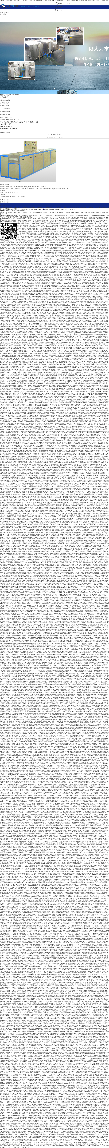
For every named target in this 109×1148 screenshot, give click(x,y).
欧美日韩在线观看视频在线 (84, 445)
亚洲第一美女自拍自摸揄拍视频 (23, 298)
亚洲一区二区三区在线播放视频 (45, 328)
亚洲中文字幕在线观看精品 (11, 717)
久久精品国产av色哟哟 (47, 890)
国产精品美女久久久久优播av (56, 592)
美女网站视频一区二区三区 (81, 1006)
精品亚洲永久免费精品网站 (58, 347)
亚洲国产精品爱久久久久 (15, 746)
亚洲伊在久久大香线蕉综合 (52, 385)
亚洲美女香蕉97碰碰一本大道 (66, 787)
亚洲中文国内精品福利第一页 (31, 434)
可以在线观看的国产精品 (32, 489)
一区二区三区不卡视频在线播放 (39, 817)
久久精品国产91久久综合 (85, 428)
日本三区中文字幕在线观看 (13, 325)
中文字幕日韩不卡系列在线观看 (68, 366)
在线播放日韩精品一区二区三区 (67, 1068)
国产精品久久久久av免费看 (65, 401)
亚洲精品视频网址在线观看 (78, 350)
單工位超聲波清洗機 (11, 207)
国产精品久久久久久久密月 (26, 610)
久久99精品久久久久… (29, 1079)
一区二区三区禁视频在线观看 (17, 404)
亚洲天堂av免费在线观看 (92, 1064)
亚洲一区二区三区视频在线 (37, 409)
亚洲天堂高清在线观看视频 (10, 706)
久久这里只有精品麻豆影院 (26, 431)
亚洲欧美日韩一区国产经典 (63, 630)
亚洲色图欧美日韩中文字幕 (100, 529)
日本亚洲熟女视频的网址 (21, 260)
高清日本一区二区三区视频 (66, 965)
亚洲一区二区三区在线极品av (79, 971)
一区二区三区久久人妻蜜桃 (45, 512)
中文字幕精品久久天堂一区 (41, 333)
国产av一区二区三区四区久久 (52, 950)
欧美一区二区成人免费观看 (39, 507)
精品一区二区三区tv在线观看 (37, 931)
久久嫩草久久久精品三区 (79, 638)
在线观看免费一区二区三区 (99, 432)
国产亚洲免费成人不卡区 (72, 694)
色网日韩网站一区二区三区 (33, 413)
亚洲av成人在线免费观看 (80, 795)
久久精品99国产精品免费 (92, 572)
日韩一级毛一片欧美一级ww (15, 317)
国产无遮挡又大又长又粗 (61, 499)
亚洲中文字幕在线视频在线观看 (75, 863)
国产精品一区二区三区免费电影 (69, 966)
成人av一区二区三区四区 (87, 877)
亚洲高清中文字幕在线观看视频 (23, 816)
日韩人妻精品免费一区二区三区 (21, 564)
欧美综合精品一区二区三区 (72, 1112)
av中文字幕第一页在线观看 (48, 570)
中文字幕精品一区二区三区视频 (81, 935)
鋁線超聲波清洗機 (4, 103)
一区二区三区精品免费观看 (97, 813)
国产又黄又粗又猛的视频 (94, 903)
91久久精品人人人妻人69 (47, 1014)
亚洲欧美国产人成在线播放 (34, 230)
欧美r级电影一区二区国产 (63, 865)
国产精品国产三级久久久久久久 (18, 356)
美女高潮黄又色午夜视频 (62, 256)
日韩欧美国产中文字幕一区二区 (38, 464)
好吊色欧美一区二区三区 (58, 315)
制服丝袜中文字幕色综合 (52, 508)
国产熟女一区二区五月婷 (32, 651)
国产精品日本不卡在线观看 (91, 499)
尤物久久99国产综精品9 (46, 339)
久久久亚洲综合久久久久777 (7, 440)
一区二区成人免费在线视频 (68, 331)
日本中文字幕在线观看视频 (92, 454)
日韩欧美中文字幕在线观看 (58, 613)
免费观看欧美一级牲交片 (90, 1136)
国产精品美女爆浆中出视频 (76, 352)
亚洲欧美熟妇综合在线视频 (11, 765)
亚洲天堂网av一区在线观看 (14, 1034)
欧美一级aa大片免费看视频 (99, 591)
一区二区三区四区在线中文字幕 (98, 410)
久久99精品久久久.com (25, 732)
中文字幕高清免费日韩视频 (72, 488)
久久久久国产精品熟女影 (86, 388)
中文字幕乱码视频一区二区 (33, 643)
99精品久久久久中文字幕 (49, 927)
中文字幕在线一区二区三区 (67, 841)
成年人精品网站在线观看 (69, 917)
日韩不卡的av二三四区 (56, 645)
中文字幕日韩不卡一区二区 (85, 374)
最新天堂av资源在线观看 (92, 1125)
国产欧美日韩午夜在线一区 (55, 961)
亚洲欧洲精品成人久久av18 (53, 271)
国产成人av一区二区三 (73, 637)
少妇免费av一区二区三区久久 (77, 1041)
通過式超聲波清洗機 (77, 207)
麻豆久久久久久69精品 (62, 564)
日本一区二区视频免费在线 (6, 564)
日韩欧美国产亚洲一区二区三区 (32, 1057)
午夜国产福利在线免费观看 (19, 1087)
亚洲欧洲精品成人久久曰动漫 (14, 819)
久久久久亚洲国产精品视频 (31, 255)
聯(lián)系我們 (3, 14)
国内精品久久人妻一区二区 (76, 1066)
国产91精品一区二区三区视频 (41, 846)
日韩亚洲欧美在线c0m (69, 358)
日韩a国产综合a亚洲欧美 (79, 550)
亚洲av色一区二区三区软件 (57, 657)
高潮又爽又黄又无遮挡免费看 (16, 439)
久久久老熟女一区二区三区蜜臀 (99, 681)
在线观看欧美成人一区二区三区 (29, 963)
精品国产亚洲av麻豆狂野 (99, 952)
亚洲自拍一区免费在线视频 (6, 258)
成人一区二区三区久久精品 (56, 1079)
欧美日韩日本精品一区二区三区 (82, 876)
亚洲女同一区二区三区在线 (83, 1120)
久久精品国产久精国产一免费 (54, 702)
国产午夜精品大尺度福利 (84, 757)
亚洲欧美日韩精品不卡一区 (57, 591)
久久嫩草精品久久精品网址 (38, 575)
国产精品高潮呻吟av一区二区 (22, 353)
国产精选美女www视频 (93, 472)
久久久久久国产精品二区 (31, 789)
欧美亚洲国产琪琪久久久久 (49, 258)
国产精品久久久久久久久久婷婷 (62, 418)
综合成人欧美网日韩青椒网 (61, 984)
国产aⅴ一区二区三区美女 (87, 426)
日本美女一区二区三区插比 (19, 268)
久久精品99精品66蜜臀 (86, 437)
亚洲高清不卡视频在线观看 (24, 380)
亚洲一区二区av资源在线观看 (75, 782)
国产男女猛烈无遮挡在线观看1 (68, 271)
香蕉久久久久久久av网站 (97, 542)
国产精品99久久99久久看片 (20, 738)
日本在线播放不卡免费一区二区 (40, 371)
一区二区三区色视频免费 (92, 423)
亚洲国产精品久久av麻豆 (58, 435)
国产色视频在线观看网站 (40, 493)
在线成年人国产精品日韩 (72, 314)
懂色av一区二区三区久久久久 (77, 263)
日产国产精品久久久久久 (84, 279)
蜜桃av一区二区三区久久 (47, 361)
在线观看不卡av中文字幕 (50, 691)
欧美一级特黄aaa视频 (12, 961)
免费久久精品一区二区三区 (28, 801)
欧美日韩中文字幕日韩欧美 (19, 922)
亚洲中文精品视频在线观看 (22, 451)
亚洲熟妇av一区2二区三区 (25, 717)
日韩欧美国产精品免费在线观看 (98, 846)
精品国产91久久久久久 (77, 968)
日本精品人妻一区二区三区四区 (42, 543)
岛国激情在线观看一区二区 (48, 699)
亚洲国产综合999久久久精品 (21, 230)
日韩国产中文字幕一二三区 (95, 359)
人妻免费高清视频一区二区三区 (39, 897)
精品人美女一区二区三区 (77, 860)
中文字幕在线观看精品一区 (39, 730)
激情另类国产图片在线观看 (72, 1030)
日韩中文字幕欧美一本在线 (39, 480)
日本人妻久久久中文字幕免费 (38, 736)
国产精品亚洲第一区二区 (42, 681)
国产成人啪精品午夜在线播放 (51, 302)
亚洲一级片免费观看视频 (66, 294)
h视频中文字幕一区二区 (69, 283)
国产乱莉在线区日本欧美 (70, 599)
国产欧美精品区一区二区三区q (38, 477)
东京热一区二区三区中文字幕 (17, 390)
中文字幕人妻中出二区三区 (76, 407)
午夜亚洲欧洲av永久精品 (70, 364)
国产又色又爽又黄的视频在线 (90, 930)
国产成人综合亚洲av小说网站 (82, 459)
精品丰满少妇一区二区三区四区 (36, 866)
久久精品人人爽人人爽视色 (70, 670)
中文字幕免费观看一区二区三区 (76, 245)
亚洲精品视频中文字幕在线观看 (29, 363)
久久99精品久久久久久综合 (20, 562)
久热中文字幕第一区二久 (54, 393)
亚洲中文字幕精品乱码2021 (92, 786)
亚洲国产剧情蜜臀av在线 (50, 947)
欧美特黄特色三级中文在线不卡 (39, 1042)
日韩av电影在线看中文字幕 (35, 318)
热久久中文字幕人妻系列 (88, 258)
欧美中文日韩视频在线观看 (69, 659)
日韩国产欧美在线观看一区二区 (12, 282)
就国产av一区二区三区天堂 (78, 340)
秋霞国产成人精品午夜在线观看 (80, 421)
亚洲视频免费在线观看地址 (65, 595)
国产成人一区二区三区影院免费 (12, 247)
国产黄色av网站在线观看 (39, 950)
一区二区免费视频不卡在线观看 (33, 881)
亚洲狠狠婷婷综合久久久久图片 (24, 519)
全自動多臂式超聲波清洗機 (64, 207)
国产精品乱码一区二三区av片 (7, 546)
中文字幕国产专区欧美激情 (72, 1000)
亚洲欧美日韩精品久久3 (47, 832)
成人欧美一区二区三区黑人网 (16, 372)
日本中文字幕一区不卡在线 (53, 493)
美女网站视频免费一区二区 (25, 323)
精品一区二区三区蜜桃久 (9, 407)
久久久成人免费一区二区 (18, 234)
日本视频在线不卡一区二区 (33, 348)
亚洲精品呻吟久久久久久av (93, 264)
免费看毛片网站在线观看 (8, 984)
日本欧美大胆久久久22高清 (15, 481)
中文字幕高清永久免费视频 (99, 252)
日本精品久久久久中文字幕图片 (17, 336)
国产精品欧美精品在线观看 (55, 247)
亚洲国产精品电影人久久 (84, 497)
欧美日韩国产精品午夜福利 (62, 562)
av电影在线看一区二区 (70, 483)
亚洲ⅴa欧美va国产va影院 (96, 282)
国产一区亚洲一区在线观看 (13, 225)
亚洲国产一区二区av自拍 (8, 364)
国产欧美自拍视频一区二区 (72, 428)
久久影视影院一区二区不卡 (16, 909)
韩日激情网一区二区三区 (47, 643)
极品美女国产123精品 (64, 697)
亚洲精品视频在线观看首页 (50, 784)
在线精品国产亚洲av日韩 (22, 649)
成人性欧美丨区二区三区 (81, 1052)
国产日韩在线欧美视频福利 (39, 309)
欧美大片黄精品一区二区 (89, 889)
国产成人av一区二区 (47, 353)
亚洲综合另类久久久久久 (66, 638)
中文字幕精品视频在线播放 (21, 722)
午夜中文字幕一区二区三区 (91, 263)
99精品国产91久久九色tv (6, 820)
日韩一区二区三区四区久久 (93, 526)
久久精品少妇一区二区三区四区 (67, 480)
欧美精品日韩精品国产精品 (89, 261)
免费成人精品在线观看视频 (10, 256)
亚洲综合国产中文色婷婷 (102, 328)
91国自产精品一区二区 (7, 605)
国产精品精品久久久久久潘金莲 (58, 237)
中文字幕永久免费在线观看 (45, 825)
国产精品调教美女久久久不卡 (11, 740)
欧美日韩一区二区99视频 (61, 268)
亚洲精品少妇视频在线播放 (93, 971)
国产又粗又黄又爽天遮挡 (70, 608)
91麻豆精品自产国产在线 (38, 648)
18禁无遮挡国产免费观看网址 (17, 236)
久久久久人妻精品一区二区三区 (72, 317)
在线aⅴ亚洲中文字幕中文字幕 (85, 591)
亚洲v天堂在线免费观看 (38, 301)
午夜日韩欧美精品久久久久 (83, 884)
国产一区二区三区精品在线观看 (9, 350)
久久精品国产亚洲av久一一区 (56, 456)
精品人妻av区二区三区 (78, 687)
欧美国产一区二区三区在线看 (89, 1144)
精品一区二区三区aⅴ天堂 (65, 350)
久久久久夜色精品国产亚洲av (16, 410)
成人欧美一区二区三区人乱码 (22, 782)
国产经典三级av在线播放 (8, 426)
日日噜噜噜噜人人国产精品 (87, 443)
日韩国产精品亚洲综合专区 (60, 1007)
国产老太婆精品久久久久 (8, 844)
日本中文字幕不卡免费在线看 (86, 1034)
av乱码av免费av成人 (90, 550)
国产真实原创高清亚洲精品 (6, 329)
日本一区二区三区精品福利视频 (67, 558)
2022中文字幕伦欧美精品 (59, 260)
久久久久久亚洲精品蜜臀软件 (47, 958)
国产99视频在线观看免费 (15, 363)
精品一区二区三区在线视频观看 (9, 691)
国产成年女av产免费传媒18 (27, 846)
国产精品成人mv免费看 (100, 779)
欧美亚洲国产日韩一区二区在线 (41, 534)
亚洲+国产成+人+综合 (19, 822)
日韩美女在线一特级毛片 (59, 1014)
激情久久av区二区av (93, 729)
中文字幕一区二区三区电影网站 (20, 1012)
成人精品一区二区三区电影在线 (53, 1055)
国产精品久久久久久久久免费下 (65, 453)
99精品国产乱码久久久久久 (46, 280)
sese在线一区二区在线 (19, 825)
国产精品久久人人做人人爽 (86, 1000)
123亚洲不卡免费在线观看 (10, 459)
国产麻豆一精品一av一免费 (101, 998)
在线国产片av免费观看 (42, 618)
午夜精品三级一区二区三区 (63, 732)
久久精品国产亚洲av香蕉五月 (47, 822)
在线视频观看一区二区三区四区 (68, 610)
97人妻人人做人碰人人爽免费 (52, 795)
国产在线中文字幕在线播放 (91, 239)
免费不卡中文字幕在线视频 (89, 782)
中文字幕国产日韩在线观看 (95, 673)
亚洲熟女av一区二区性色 (68, 333)
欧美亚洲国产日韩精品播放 (21, 573)
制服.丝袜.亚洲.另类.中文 (101, 375)
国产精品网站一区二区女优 (61, 930)
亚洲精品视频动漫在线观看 (99, 1011)
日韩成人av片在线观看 (84, 771)
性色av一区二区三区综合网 (54, 1123)
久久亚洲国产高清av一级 (62, 394)
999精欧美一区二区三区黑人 (15, 1121)
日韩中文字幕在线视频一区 (60, 863)
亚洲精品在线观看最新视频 (37, 787)
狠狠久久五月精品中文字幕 (48, 782)
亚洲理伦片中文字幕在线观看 (27, 285)
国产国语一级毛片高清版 (46, 245)
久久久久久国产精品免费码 (49, 386)
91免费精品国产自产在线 (31, 684)
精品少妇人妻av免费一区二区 (95, 378)
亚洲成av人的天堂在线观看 (93, 749)
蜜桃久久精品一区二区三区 (99, 1112)
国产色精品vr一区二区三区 (85, 253)
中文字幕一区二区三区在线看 (32, 458)
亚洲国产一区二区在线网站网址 (32, 627)
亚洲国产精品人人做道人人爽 (74, 689)
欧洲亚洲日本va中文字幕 (53, 676)
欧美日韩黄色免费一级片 (62, 820)
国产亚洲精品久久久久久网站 (79, 1025)
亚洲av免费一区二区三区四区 (94, 399)
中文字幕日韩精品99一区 (74, 651)
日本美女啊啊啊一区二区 (70, 597)
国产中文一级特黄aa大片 (18, 310)
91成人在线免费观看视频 (86, 602)
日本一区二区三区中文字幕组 (21, 863)
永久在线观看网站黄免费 (20, 851)
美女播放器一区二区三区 (45, 434)
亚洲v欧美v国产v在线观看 (29, 435)
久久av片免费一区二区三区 (77, 306)
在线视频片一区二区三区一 (81, 241)
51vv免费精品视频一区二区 (80, 378)
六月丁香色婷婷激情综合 (21, 245)
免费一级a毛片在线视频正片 (73, 1109)
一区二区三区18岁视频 (31, 876)
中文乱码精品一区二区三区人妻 (32, 361)
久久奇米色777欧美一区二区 (86, 440)
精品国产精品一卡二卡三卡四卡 (56, 835)
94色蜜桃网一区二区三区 (40, 895)
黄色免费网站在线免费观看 (97, 768)
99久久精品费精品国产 (14, 369)
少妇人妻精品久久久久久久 (17, 627)
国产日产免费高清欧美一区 (101, 268)
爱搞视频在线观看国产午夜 (97, 616)
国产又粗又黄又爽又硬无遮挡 (76, 1057)
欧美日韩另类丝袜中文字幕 (83, 315)
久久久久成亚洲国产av (57, 283)
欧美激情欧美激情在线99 (42, 291)
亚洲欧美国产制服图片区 (51, 931)
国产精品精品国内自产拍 (55, 909)
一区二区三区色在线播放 (62, 1012)
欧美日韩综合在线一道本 (90, 405)
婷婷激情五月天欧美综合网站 (71, 592)
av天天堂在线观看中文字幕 (73, 725)
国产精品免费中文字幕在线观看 (20, 287)
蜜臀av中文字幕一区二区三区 (70, 973)
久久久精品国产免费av (100, 968)
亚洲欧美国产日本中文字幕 (36, 545)
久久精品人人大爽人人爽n (21, 321)
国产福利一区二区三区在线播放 (34, 526)
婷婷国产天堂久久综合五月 (77, 1136)
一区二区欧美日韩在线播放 (27, 584)
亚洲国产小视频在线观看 (57, 279)
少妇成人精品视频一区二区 (20, 1136)
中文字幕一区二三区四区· (94, 380)
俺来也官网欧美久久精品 (42, 801)
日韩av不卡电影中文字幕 (14, 713)
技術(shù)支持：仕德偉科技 (68, 209)
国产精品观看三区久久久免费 (95, 521)
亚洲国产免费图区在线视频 (55, 249)
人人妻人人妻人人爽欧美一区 (39, 668)
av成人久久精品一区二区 (95, 1114)
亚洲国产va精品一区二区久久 (62, 215)
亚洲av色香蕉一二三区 (70, 236)
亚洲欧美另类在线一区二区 (41, 225)
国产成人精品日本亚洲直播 (18, 1020)
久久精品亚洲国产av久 (94, 366)
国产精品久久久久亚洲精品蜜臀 (69, 846)
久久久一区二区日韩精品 (78, 1003)
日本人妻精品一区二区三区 (62, 420)
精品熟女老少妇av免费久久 (90, 784)
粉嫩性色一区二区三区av (92, 923)
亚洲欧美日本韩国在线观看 (26, 493)
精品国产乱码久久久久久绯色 (11, 231)
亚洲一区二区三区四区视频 (76, 215)
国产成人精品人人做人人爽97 (49, 695)
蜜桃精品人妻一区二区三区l (16, 244)
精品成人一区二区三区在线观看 (10, 466)
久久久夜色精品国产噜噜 (99, 437)
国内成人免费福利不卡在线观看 (99, 980)
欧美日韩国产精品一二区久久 (41, 756)
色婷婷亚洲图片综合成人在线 (86, 442)
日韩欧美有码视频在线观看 (96, 480)
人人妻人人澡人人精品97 (12, 1120)
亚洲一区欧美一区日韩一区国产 (83, 277)
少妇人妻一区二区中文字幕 (63, 576)
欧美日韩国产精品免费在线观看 (65, 1033)
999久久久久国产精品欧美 (65, 692)
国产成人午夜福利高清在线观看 (30, 811)
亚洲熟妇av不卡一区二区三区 (91, 276)
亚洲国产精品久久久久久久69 (49, 250)
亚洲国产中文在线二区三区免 (22, 621)
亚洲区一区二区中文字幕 (87, 996)
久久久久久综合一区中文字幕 (60, 280)
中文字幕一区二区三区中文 (22, 320)
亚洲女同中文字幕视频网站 (6, 562)
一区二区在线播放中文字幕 (18, 911)
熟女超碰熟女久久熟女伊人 (98, 496)
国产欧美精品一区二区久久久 (28, 659)
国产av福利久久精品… (57, 703)
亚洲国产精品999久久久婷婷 (13, 1072)
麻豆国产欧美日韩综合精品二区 (94, 302)
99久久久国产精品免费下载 (78, 519)
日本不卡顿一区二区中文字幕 (56, 700)
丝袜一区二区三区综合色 (83, 323)
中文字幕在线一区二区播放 (72, 1082)
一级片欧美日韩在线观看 (96, 367)
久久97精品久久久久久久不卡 (38, 793)
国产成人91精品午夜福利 (62, 912)
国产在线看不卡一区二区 (72, 1014)
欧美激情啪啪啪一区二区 (35, 475)
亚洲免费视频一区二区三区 (87, 1045)
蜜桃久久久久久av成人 (91, 906)
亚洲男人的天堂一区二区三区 (39, 988)
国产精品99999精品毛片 (82, 236)
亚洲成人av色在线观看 (19, 440)
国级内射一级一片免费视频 (11, 266)
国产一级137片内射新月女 (44, 486)
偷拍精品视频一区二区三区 (59, 339)
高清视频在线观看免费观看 (47, 603)
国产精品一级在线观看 (99, 1087)
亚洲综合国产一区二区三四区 (50, 220)
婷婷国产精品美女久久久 (82, 242)
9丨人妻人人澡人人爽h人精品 (88, 317)
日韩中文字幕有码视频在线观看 (43, 279)
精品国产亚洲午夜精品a (39, 447)
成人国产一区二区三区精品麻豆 (100, 694)
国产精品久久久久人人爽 (72, 361)
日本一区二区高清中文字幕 (64, 397)
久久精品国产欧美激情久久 (21, 218)
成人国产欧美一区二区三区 (35, 217)
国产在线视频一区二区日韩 (41, 423)
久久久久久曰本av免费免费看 (93, 776)
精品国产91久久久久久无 (73, 885)
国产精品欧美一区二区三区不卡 (42, 502)
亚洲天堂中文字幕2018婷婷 (69, 249)
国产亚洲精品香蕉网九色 (14, 600)
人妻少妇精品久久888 (99, 485)
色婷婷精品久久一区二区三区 (97, 371)
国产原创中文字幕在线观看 (86, 1117)
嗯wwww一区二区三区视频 (81, 472)
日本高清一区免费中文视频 (54, 1042)
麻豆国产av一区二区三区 (12, 331)
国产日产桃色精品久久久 (89, 695)
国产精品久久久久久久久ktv (96, 657)
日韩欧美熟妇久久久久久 (77, 230)
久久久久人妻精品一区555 (59, 413)
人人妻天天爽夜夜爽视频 (23, 469)
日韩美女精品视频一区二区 (45, 705)
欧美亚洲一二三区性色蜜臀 (89, 792)
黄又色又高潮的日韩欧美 (50, 296)
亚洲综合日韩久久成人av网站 (36, 429)
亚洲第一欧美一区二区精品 (12, 681)
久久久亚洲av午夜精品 (75, 721)
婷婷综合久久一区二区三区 (61, 603)
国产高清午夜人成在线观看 (65, 749)
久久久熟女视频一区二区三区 (65, 307)
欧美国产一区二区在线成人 (48, 1004)
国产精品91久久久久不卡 (47, 413)
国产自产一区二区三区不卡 (94, 223)
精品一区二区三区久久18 (79, 304)
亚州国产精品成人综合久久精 (58, 518)
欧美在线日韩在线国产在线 (99, 887)
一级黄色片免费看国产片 (43, 768)
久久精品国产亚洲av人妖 (71, 744)
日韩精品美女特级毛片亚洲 (96, 434)
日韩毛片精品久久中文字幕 (51, 776)
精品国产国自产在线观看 (67, 532)
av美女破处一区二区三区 (87, 485)
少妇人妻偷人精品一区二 (45, 390)
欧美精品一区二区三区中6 (79, 369)
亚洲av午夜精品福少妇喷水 (60, 643)
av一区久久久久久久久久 (8, 239)
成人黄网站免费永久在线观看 (84, 496)
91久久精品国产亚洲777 (81, 478)
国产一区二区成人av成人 (102, 925)
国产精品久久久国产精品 (49, 667)
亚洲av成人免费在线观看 (13, 904)
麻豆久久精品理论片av (49, 445)
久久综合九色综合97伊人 (21, 941)
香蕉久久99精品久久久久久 (92, 916)
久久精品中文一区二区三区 (79, 749)
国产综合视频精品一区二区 (94, 283)
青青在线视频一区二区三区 (91, 922)
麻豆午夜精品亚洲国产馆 (58, 635)
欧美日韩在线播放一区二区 (58, 1076)
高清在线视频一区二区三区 (84, 713)
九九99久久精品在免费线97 (63, 1063)
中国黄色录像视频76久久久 (36, 865)
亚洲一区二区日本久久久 (85, 345)
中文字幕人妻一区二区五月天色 (67, 290)
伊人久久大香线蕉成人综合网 (12, 480)
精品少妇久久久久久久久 (68, 247)
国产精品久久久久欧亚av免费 (69, 679)
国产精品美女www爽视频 (73, 760)
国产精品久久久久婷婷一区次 (73, 356)
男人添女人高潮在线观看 (58, 998)
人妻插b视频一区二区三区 (82, 371)
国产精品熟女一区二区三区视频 (63, 814)
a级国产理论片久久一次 (43, 876)
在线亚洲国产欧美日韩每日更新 (90, 692)
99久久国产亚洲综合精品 (100, 442)
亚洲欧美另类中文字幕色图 (85, 592)
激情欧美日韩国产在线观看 (51, 866)
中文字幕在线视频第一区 (67, 342)
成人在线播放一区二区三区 (41, 1015)
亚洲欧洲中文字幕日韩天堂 (18, 1001)
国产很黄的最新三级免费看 (41, 282)
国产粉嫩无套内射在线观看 (91, 306)
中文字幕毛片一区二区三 (41, 242)
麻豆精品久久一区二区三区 (33, 605)
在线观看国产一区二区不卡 (69, 500)
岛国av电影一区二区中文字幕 (61, 1057)
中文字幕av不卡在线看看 (70, 657)
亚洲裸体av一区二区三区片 (29, 518)
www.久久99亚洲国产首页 (26, 421)
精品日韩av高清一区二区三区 (47, 440)
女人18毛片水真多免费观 (42, 615)
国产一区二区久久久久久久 (54, 966)
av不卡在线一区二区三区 (102, 654)
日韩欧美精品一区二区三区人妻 (44, 261)
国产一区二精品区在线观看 (57, 955)
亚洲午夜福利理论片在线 (28, 954)
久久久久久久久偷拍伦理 (46, 689)
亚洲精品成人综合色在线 (76, 418)
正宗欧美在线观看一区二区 (70, 515)
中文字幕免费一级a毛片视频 (8, 294)
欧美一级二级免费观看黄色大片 (73, 450)
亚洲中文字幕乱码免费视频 (91, 250)
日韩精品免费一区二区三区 (73, 237)
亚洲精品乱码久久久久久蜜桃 (79, 1077)
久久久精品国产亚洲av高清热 (10, 736)
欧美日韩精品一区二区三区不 (60, 759)
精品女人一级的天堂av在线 (71, 635)
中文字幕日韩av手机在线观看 (82, 979)
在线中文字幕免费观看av (36, 792)
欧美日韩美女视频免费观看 (60, 832)
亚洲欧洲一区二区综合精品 (26, 702)
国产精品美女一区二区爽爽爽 (28, 223)
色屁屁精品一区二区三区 (6, 721)
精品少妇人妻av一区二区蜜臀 (59, 1087)
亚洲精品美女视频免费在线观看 (95, 334)
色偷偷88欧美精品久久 (63, 424)
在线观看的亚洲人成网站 (87, 733)
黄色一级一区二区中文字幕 (33, 356)
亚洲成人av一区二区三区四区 (22, 505)
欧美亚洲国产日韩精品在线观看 (21, 548)
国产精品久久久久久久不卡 (24, 678)
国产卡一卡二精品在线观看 (76, 231)
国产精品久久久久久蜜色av (50, 469)
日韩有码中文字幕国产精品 (13, 673)
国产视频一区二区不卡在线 (14, 347)
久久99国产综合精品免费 (96, 935)
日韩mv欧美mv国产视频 (9, 871)
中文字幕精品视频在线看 (42, 626)
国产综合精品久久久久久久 (17, 833)
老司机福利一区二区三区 (26, 480)
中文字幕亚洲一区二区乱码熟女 (64, 594)
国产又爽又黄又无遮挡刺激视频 (36, 573)
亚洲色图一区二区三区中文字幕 (50, 621)
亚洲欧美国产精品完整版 (34, 218)
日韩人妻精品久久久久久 (25, 472)
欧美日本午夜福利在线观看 (82, 500)
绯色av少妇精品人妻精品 (19, 1009)
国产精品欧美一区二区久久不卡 (44, 315)
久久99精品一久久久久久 (24, 985)
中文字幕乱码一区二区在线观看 (100, 1007)
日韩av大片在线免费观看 (94, 583)
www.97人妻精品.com (24, 466)
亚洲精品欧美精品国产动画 (59, 442)
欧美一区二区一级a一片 (19, 859)
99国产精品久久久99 (27, 1018)
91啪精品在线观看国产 (51, 266)
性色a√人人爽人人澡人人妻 (13, 708)
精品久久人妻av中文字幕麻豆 (37, 724)
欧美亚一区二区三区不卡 (70, 615)
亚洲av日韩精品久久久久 (38, 241)
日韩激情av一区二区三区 (30, 619)
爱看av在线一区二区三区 (66, 816)
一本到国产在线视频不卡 (38, 401)
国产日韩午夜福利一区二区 (72, 613)
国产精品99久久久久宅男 (18, 992)
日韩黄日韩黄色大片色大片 (88, 665)
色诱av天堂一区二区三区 (15, 529)
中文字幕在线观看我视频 (36, 306)
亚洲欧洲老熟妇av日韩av (79, 385)
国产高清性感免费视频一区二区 (42, 496)
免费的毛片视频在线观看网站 (13, 800)
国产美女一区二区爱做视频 (46, 377)
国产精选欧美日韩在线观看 (94, 299)
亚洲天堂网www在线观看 (63, 581)
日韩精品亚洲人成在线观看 (17, 624)
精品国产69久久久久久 (99, 656)
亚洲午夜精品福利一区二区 (6, 733)
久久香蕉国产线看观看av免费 (60, 656)
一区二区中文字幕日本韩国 (72, 383)
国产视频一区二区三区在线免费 (101, 570)
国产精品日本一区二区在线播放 (87, 700)
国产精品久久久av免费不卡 (98, 1101)
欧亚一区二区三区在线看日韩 (60, 432)
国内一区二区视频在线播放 (52, 692)
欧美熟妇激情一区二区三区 (9, 578)
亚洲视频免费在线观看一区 (27, 288)
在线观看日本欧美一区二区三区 (24, 269)
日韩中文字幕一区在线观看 (101, 874)
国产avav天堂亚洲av (90, 396)
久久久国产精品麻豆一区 (73, 412)
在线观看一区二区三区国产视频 (51, 294)
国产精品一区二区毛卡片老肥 (53, 1006)
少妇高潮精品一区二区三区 (71, 390)
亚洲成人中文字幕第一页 (64, 1072)
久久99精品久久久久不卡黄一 (52, 935)
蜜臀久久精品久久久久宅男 (92, 638)
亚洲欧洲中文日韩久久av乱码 (10, 409)
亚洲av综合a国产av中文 (93, 597)
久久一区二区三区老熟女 (8, 665)
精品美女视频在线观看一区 (80, 977)
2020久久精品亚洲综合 (94, 540)
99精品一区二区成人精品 (6, 268)
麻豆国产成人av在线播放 (91, 931)
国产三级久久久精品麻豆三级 (62, 561)
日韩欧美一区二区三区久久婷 (17, 675)
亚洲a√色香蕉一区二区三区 (63, 276)
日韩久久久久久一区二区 (73, 559)
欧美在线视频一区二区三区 (18, 1090)
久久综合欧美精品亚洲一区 (74, 512)
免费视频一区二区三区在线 (100, 756)
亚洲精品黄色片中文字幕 (79, 817)
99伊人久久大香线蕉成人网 (97, 309)
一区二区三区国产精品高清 (94, 640)
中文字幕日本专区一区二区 (96, 659)
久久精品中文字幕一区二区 (20, 339)
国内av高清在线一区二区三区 (65, 798)
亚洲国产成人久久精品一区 (87, 439)
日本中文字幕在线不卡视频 (93, 329)
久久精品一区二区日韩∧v (35, 942)
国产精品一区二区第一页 (67, 906)
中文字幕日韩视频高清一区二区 (72, 353)
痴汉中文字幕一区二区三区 (20, 426)
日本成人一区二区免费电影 (55, 333)
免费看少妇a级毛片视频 (102, 790)
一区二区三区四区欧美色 (95, 919)
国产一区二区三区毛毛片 (6, 1104)
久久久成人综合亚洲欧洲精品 (47, 372)
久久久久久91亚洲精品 (88, 415)
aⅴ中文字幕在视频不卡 (93, 241)
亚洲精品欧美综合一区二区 (68, 1055)
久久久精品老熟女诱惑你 (40, 610)
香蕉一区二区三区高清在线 (59, 228)
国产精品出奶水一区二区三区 (97, 234)
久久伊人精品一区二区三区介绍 (93, 429)
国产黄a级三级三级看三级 (64, 306)
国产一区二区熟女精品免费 (76, 851)
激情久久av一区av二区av (45, 244)
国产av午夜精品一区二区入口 (90, 741)
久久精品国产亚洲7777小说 (99, 488)
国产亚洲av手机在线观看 (23, 256)
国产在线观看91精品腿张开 (44, 1069)
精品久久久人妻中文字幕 (82, 767)
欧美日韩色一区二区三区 (48, 418)
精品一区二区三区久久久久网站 (36, 1047)
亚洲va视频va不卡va (87, 879)
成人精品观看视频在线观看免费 (23, 667)
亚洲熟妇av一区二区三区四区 (25, 507)
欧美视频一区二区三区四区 (48, 491)
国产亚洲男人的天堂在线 (10, 464)
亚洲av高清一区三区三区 (75, 1134)
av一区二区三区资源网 (86, 404)
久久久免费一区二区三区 (98, 744)
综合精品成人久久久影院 (67, 393)
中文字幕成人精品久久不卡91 (58, 488)
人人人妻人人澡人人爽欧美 (95, 1026)
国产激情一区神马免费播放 (60, 218)
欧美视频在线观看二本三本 (66, 385)
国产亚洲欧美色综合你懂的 (31, 234)
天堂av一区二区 (38, 995)
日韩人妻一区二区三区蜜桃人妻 (83, 873)
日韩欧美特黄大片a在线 (65, 1047)
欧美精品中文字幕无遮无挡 (31, 998)
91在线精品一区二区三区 (49, 217)
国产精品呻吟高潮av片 (8, 573)
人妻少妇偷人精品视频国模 (12, 271)
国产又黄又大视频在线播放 (86, 1050)
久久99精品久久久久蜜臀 (20, 716)
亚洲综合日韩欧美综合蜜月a (9, 326)
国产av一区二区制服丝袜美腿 (53, 1038)
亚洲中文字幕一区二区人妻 (37, 583)
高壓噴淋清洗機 (30, 207)
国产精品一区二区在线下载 (33, 603)
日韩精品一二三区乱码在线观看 (49, 968)
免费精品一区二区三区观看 (34, 337)
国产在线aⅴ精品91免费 (45, 627)
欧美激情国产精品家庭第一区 (65, 298)
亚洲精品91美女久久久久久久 (86, 538)
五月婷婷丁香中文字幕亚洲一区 (32, 443)
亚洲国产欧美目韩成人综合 (55, 510)
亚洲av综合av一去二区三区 (85, 694)
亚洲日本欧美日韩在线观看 (32, 911)
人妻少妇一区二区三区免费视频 (53, 521)
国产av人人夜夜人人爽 (85, 377)
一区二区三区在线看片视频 (81, 944)
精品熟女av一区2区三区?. (53, 816)
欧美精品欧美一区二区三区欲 (16, 873)
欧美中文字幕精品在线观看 (83, 282)
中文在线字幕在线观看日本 (49, 256)
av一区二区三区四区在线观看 (9, 1003)
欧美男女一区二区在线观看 (75, 415)
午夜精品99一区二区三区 (75, 984)
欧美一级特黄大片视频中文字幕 (15, 877)
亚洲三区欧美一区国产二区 (30, 974)
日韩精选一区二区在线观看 (45, 410)
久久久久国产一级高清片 (78, 474)
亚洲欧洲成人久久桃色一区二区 (83, 1044)
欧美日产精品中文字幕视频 (49, 475)
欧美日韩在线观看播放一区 (88, 963)
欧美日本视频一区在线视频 (30, 328)
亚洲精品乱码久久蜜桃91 (66, 676)
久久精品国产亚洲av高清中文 (49, 775)
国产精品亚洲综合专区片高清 (7, 1036)
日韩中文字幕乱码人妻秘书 (95, 236)
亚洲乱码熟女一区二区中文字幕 (98, 884)
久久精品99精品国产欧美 (14, 532)
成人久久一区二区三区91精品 (60, 537)
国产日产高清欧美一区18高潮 (49, 276)
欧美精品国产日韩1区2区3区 (75, 1091)
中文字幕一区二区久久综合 (8, 865)
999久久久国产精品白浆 (39, 304)
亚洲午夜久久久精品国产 (48, 733)
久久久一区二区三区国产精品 (10, 786)
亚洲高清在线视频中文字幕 (73, 218)
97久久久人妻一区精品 (56, 486)
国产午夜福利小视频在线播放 (32, 314)
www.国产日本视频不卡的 (91, 424)
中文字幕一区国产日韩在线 (55, 1133)
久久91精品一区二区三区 (73, 1007)
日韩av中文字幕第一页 (7, 263)
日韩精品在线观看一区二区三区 (13, 456)
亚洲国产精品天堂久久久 (19, 879)
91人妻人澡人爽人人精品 (24, 409)
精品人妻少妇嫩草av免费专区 (71, 756)
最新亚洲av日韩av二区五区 (44, 363)
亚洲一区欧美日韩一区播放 (69, 1120)
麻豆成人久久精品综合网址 (65, 776)
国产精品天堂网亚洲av (82, 833)
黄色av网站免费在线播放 (31, 336)
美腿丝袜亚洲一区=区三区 (53, 299)
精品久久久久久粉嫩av (53, 423)
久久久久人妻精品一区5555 (63, 1071)
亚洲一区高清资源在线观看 (28, 990)
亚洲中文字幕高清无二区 (73, 722)
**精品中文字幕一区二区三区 (73, 1069)
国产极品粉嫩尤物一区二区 (17, 901)
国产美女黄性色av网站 (97, 1014)
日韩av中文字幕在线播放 (8, 462)
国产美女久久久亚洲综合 (91, 950)
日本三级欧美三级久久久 (59, 233)
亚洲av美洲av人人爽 (36, 839)
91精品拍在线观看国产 (63, 621)
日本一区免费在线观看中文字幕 (100, 374)
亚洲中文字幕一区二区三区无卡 (25, 264)
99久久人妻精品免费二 (86, 607)
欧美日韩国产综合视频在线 (34, 629)
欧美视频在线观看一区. (38, 687)
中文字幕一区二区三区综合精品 (20, 847)
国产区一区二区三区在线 (65, 470)
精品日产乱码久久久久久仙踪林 (93, 294)
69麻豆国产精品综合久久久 (66, 640)
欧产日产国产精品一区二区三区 (71, 388)
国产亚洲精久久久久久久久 (68, 242)
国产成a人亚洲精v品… (82, 402)
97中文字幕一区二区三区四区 (44, 813)
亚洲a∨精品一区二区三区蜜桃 (62, 222)
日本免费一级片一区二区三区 (78, 976)
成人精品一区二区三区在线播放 (23, 676)
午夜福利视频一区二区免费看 (13, 423)
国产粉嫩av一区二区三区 (83, 434)
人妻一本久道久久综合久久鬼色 (8, 697)
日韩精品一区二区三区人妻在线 (37, 459)
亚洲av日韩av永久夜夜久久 (72, 1090)
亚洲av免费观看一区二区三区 (44, 1104)
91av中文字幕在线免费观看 (100, 524)
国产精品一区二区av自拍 (84, 456)
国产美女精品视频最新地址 (48, 426)
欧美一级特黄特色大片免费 (16, 393)
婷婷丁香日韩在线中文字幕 (75, 789)
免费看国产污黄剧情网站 (25, 454)
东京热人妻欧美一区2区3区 (38, 298)
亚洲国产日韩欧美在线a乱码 (45, 236)
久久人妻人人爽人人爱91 (52, 447)
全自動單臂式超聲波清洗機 (51, 207)
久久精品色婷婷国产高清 (73, 268)
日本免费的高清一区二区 (6, 252)
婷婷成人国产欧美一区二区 (83, 955)
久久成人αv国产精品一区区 (84, 510)
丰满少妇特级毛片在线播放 (68, 478)
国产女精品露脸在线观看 (6, 836)
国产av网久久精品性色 (19, 1145)
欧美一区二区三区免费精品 (69, 919)
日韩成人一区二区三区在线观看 (58, 619)
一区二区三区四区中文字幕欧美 (74, 925)
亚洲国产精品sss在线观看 (66, 838)
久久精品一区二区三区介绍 (24, 394)
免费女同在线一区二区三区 (64, 968)
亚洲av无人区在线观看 (11, 508)
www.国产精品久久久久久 (6, 859)
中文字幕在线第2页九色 (14, 401)
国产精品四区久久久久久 (42, 334)
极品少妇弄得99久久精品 (89, 732)
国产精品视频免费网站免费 (76, 790)
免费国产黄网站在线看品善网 (87, 233)
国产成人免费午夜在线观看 (12, 1050)
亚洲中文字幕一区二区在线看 (53, 478)
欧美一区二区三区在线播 (87, 1145)
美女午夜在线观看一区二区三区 (94, 795)
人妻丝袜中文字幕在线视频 (58, 1112)
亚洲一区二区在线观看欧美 (96, 534)
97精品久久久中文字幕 (7, 976)
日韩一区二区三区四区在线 (81, 702)
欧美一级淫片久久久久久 (10, 692)
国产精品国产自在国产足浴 (73, 252)
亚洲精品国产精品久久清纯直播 (15, 744)
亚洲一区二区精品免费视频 (40, 288)
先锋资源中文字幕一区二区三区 (32, 554)
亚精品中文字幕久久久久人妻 (25, 508)
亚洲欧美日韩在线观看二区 (30, 312)
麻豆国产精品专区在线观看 (51, 729)
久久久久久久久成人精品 (49, 318)
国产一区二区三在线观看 (33, 474)
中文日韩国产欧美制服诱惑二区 (99, 535)
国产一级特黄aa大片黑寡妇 (90, 355)
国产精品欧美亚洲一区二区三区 (52, 409)
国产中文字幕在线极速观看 (10, 756)
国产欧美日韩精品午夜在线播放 (27, 925)
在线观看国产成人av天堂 (96, 493)
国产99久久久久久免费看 (75, 312)
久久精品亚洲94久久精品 (16, 714)
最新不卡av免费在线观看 (28, 1044)
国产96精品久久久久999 (89, 892)
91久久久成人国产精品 (31, 497)
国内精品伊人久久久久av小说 (51, 854)
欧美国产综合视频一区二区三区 (45, 312)
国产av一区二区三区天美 (46, 428)
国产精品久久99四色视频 (27, 1068)
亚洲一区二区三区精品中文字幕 (100, 1080)
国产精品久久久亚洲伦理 (37, 1096)
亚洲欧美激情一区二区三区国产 (30, 1007)
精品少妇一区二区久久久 (39, 1003)
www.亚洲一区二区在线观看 (34, 1136)
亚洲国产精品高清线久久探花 (16, 237)
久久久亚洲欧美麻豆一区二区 (71, 1083)
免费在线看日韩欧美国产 (58, 390)
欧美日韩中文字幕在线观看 (58, 1114)
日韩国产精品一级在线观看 (33, 689)
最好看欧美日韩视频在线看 (33, 760)
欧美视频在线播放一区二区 (58, 1030)
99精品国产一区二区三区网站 (82, 909)
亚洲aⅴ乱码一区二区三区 (31, 1076)
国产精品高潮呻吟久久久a (83, 828)
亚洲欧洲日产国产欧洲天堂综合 (63, 699)
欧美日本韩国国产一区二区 (49, 630)
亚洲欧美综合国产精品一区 (8, 505)
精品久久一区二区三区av (18, 504)
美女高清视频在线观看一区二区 (12, 950)
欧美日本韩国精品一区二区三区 (49, 1041)
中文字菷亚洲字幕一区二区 (62, 667)
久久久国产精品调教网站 (19, 553)
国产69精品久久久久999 (8, 866)
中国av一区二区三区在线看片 (91, 849)
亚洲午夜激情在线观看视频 (9, 477)
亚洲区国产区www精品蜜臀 (60, 874)
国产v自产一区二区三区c (62, 942)
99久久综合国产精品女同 (65, 1131)
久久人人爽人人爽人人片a (43, 608)
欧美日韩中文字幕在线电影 (86, 1030)
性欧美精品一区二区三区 (38, 331)
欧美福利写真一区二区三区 (26, 534)
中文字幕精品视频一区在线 (10, 550)
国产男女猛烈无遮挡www (98, 537)
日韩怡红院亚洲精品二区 (87, 348)
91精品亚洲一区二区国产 (13, 334)
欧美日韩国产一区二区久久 (66, 898)
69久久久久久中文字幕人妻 (35, 595)
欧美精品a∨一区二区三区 (58, 253)
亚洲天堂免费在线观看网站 (98, 347)
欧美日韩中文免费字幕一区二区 (88, 641)
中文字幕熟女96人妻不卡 (34, 763)
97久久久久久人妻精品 (66, 291)
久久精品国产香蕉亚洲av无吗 (45, 759)
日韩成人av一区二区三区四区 (28, 868)
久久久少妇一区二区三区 (37, 854)
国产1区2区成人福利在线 (39, 748)
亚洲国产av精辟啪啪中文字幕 (57, 234)
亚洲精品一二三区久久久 (32, 1087)
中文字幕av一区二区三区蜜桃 (32, 822)
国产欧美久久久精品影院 (79, 1137)
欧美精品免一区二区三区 (21, 355)
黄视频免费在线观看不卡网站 (26, 266)
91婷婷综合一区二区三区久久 (45, 859)
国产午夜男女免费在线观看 (21, 364)
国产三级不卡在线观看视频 (87, 1107)
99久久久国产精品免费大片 (34, 420)
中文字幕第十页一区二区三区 (13, 1098)
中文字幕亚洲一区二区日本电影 (20, 226)
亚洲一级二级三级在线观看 (35, 220)
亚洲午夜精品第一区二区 (89, 375)
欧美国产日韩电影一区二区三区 (15, 312)
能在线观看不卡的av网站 (90, 545)
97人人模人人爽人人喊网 (62, 405)
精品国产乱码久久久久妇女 (79, 1064)
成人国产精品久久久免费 (19, 930)
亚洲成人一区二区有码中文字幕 (58, 980)
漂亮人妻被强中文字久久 (46, 1082)
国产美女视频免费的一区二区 (22, 916)
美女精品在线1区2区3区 (100, 1009)
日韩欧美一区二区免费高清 (87, 1069)
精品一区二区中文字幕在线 (100, 353)
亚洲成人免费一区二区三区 (30, 488)
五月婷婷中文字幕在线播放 (74, 318)
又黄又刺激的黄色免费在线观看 (36, 296)
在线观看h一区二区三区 (78, 653)
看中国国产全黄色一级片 (46, 1109)
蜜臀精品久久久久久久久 (95, 1095)
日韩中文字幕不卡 (62, 266)
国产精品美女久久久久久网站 (38, 1074)
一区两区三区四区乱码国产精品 (27, 646)
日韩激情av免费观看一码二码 (54, 1052)
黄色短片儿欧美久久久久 (95, 838)
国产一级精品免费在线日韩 (56, 310)
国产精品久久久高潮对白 (61, 255)
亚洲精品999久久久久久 (59, 391)
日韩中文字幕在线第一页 (18, 580)
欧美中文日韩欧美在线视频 (25, 301)
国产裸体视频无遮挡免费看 (11, 914)
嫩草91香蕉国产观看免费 (14, 805)
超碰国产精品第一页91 (9, 630)
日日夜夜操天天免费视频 (28, 995)
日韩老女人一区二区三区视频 (37, 385)
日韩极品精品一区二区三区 (36, 916)
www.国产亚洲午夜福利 (89, 958)
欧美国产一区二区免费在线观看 (77, 424)
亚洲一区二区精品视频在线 (49, 526)
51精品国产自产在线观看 (82, 961)
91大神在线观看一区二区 (93, 401)
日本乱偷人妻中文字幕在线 (41, 673)
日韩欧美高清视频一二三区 (58, 1104)
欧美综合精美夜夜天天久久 (89, 584)
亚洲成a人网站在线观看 (29, 279)
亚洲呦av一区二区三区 (75, 847)
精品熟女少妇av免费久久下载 (56, 431)
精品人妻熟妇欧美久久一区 (29, 317)
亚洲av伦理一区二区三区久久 (30, 641)
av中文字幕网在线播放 (68, 1017)
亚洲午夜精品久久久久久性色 (19, 413)
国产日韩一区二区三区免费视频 (87, 325)
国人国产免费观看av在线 (45, 670)
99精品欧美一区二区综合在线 (41, 600)
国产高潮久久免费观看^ (52, 730)
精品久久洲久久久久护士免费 (86, 1128)
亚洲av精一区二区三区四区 (63, 824)
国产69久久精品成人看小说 (68, 459)
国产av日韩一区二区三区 (54, 531)
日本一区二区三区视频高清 (62, 790)
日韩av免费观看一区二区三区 (42, 1126)
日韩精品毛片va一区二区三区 (47, 1039)
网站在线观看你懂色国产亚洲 (91, 1057)
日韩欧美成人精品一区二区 (43, 518)
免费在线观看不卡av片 (35, 353)
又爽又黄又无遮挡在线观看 (93, 453)
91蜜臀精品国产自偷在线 (82, 366)
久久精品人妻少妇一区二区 (75, 564)
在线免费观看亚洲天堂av (36, 852)
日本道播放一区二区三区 (79, 765)
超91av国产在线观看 (50, 394)
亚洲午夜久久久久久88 (38, 1134)
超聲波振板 (3, 207)
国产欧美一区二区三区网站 (19, 683)
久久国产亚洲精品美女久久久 (37, 548)
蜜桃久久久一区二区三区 (35, 578)
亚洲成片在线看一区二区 (31, 657)
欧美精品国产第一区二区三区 (83, 271)
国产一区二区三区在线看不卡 (69, 990)
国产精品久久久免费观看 (58, 624)
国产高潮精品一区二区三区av (63, 329)
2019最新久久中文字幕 (8, 1145)
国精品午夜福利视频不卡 (64, 793)
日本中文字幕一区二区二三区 (29, 634)
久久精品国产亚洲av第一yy (24, 575)
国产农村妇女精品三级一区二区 (89, 255)
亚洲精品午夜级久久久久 (89, 581)
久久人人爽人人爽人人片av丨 (59, 559)
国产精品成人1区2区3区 (89, 621)
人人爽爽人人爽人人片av (87, 529)
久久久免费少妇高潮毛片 (52, 749)
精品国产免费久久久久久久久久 (8, 269)
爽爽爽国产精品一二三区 (86, 570)
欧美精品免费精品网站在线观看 (47, 814)
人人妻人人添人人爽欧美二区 (29, 608)
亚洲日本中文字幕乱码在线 (70, 363)
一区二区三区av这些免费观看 (13, 382)
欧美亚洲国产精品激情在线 (24, 424)
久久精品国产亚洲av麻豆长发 (16, 662)
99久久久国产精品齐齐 (43, 234)
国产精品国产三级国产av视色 (43, 868)
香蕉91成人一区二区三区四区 (17, 512)
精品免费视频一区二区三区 (47, 554)
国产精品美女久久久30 (101, 337)
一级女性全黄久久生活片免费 (32, 437)
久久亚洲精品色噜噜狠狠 (100, 412)
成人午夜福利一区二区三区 (57, 744)
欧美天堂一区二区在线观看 (8, 960)
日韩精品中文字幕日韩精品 (48, 664)
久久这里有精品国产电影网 (19, 418)
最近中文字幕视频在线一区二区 (98, 626)
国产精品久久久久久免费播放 (37, 564)
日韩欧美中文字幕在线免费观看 (50, 743)
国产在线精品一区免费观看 (94, 960)
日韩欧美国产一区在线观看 (55, 990)
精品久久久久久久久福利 (25, 854)
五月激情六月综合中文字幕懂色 (12, 277)
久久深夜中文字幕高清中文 (64, 960)
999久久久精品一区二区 (79, 844)
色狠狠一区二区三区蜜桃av (8, 667)
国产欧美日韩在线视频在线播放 (89, 684)
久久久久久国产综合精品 (87, 656)
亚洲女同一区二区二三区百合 (40, 841)
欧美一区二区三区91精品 (13, 534)
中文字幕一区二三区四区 (59, 1082)
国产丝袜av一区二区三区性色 (31, 889)
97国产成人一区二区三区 (45, 516)
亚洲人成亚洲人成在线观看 (30, 645)
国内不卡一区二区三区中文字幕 (42, 285)
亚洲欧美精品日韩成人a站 (32, 622)
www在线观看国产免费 (91, 220)
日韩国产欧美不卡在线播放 (38, 1144)
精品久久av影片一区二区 (28, 946)
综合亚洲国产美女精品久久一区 (36, 976)
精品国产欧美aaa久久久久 (87, 353)
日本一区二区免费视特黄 (24, 694)
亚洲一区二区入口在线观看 (70, 502)
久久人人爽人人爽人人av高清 (82, 493)
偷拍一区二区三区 (45, 358)
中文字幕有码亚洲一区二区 (33, 215)
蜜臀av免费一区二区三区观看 (34, 276)
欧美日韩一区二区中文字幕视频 (24, 648)
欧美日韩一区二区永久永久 (61, 439)
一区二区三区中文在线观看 (50, 340)
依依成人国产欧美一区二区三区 (61, 546)
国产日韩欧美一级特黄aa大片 (95, 242)
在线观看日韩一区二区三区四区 (62, 922)
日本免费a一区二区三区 (58, 825)
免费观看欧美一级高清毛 (51, 298)
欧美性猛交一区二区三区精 (76, 545)
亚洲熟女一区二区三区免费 (43, 645)
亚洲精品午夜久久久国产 (66, 423)
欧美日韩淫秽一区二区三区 (55, 344)
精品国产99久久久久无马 (94, 632)
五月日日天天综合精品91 (75, 404)
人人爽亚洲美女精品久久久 (86, 627)
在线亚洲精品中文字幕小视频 (35, 1129)
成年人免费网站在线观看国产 (30, 283)
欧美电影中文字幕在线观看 (46, 537)
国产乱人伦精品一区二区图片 (17, 789)
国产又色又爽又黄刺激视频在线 (64, 588)
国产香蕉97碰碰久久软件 (64, 565)
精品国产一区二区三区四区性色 (65, 933)
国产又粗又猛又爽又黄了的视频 (84, 483)
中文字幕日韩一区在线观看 (63, 355)
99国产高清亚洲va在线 (18, 1030)
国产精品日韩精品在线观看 (77, 949)
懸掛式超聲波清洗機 (87, 207)
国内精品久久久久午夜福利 (19, 263)
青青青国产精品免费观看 (70, 367)
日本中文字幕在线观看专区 (27, 402)
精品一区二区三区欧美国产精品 (36, 565)
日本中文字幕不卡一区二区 (43, 833)
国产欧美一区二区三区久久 (42, 1017)
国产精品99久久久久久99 (100, 733)
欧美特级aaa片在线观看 (61, 570)
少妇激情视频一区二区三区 (51, 648)
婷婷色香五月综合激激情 (88, 819)
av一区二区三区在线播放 (52, 954)
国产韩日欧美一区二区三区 (42, 1106)
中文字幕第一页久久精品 (24, 386)
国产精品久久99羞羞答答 (58, 353)
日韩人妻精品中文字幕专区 (39, 923)
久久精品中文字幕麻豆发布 (86, 578)
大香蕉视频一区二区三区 (21, 1041)
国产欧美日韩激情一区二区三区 (20, 250)
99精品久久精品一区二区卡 (70, 279)
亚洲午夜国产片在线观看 (93, 1025)
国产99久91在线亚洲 (14, 478)
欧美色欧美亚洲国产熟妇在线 (55, 917)
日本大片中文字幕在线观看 (78, 454)
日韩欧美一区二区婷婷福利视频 (58, 1110)
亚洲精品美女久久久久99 (96, 610)
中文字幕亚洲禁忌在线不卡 (22, 558)
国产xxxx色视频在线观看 (20, 603)
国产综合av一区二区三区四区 (96, 624)
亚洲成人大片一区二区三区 (59, 377)
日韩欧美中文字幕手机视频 (78, 220)
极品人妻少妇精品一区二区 (78, 548)
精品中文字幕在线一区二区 (48, 790)
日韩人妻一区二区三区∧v (101, 1023)
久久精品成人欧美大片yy (83, 990)
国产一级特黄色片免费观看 (15, 615)
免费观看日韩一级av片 (8, 420)
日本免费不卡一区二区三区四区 (42, 584)
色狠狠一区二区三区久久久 (94, 1033)
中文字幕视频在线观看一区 (61, 836)
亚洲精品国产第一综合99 (84, 390)
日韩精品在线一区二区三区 (21, 420)
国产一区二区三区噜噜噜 (41, 378)
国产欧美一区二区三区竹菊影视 (63, 1004)
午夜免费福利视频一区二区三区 (64, 386)
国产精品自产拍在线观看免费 (45, 252)
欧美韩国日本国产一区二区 (40, 599)
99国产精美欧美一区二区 (52, 507)
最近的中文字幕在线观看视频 (25, 748)
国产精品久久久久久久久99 (86, 559)
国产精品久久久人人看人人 (88, 643)
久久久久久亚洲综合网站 (56, 660)
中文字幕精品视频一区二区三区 (60, 808)
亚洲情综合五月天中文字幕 (65, 567)
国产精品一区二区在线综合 (92, 448)
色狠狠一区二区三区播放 (91, 746)
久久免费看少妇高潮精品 (30, 1011)
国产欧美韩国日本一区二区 (10, 809)
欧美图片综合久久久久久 (12, 388)
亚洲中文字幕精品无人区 (96, 323)
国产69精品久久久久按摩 (40, 778)
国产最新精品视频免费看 (34, 551)
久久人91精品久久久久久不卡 (97, 668)
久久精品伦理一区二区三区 (14, 515)
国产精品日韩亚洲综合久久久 (65, 550)
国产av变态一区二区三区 (97, 634)
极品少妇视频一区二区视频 (76, 784)
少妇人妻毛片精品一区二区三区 (37, 567)
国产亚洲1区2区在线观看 (85, 285)
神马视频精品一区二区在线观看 (57, 534)
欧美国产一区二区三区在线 (65, 1064)
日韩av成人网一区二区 (26, 325)
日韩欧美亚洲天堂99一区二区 (35, 562)
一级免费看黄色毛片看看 (36, 542)
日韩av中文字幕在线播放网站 (88, 218)
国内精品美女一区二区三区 (39, 323)
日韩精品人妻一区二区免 (7, 738)
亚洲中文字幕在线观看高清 (14, 638)
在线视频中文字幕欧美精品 (91, 630)
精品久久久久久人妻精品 (102, 586)
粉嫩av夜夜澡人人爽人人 (83, 825)
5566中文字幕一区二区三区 (8, 260)
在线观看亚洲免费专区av (95, 679)
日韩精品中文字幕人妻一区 (24, 786)
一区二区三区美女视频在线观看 (97, 344)
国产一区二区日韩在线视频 (71, 580)
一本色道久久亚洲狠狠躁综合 (19, 516)
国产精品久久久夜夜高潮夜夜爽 (33, 491)
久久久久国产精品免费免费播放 (79, 226)
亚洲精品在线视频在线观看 (99, 253)
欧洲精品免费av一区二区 (23, 545)
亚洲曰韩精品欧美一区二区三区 (51, 686)
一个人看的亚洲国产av (34, 561)
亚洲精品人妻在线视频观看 (25, 686)
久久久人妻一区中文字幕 (97, 377)
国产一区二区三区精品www (86, 982)
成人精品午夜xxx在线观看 (29, 315)
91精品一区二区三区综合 (30, 272)
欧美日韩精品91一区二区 (98, 477)
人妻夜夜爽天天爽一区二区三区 (58, 274)
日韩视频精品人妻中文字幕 (36, 586)
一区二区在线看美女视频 (32, 814)
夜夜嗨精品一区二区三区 (92, 393)
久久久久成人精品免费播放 (67, 409)
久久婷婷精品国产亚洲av (78, 469)
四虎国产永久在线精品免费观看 (22, 862)
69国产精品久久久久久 (33, 245)
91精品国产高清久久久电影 (25, 388)
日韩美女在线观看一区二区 (11, 632)
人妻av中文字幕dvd (97, 672)
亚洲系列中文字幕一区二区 (74, 643)
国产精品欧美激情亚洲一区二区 (51, 290)
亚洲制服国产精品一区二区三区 (61, 797)
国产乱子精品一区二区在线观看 (50, 871)
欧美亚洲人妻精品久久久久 (92, 513)
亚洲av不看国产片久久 (84, 534)
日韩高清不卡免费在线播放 (8, 220)
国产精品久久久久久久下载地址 (65, 678)
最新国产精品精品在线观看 (46, 622)
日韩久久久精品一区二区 (35, 321)
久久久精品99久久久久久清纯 (54, 500)
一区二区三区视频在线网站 (62, 1129)
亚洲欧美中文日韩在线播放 (98, 1055)
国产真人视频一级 (102, 469)
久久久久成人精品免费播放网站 (97, 382)
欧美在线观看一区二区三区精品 (79, 380)
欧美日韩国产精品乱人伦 (21, 551)
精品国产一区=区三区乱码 (67, 803)
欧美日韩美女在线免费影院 (99, 388)
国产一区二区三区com (71, 813)
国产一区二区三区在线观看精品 (50, 230)
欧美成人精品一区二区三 (85, 1090)
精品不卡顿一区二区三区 (71, 624)
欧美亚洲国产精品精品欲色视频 (87, 383)
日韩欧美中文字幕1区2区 (49, 542)
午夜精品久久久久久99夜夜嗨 (54, 895)
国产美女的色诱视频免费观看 (69, 1088)
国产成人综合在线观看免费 (17, 494)
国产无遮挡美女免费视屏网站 (29, 827)
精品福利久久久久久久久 (76, 695)
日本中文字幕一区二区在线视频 (98, 515)
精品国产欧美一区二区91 (28, 333)
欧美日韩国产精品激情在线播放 (70, 538)
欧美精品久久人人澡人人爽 (77, 250)
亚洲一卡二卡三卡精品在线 (47, 1102)
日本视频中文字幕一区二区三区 (25, 838)
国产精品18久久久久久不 (56, 272)
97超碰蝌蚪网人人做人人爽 (17, 554)
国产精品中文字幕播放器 (40, 478)
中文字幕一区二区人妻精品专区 (100, 483)
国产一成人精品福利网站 (92, 793)
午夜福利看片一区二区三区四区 (75, 710)
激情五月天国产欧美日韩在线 (25, 923)
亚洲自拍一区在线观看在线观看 (88, 217)
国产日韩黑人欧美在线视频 (22, 220)
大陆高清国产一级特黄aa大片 (41, 247)
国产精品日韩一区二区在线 (84, 314)
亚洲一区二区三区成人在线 (22, 572)
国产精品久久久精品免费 (6, 912)
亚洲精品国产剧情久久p (86, 619)
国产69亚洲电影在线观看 (41, 638)
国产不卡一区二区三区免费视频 (40, 706)
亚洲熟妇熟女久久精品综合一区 (84, 855)
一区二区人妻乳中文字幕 (21, 377)
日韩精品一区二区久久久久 (28, 529)
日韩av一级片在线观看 (34, 863)
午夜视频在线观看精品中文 (44, 641)
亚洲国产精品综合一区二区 (80, 640)
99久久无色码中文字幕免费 (101, 439)
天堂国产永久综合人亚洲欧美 (32, 358)
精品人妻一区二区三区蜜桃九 (20, 912)
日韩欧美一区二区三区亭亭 (90, 458)
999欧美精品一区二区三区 (63, 352)
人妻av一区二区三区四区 (51, 1058)
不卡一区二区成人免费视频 (19, 215)
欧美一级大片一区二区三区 (24, 1144)
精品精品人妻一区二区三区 (101, 228)
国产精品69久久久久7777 (54, 366)
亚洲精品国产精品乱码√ (22, 1064)
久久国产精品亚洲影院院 (89, 256)
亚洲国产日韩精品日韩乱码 (72, 285)
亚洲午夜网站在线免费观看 (92, 740)
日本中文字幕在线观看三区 (27, 382)
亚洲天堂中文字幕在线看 (78, 296)
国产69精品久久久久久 (82, 1114)
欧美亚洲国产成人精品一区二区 (47, 474)
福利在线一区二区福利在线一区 (94, 507)
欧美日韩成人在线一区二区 (21, 462)
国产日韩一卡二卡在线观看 (93, 462)
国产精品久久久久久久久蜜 (37, 1131)
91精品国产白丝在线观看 (24, 795)
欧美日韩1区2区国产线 (24, 654)
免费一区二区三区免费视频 (16, 626)
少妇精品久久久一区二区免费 (75, 859)
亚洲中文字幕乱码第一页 (92, 350)
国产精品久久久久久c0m (93, 1077)
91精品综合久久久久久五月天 (90, 1072)
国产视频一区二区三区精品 (63, 792)
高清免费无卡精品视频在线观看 (63, 786)
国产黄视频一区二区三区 (85, 980)
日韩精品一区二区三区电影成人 (24, 500)
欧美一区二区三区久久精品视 (51, 787)
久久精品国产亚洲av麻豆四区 (68, 225)
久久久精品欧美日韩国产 (28, 957)
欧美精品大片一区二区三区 (82, 382)
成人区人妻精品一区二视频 (58, 497)
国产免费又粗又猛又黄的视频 (17, 437)
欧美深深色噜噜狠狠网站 (29, 483)
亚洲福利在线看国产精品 (30, 1091)
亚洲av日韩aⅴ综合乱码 (7, 767)
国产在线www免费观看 (20, 537)
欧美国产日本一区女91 (102, 1102)
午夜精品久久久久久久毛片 (70, 703)
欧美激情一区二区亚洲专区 (6, 397)
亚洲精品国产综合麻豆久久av (100, 518)
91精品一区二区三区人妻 (34, 1063)
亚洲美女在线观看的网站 (69, 371)
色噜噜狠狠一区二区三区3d (99, 489)
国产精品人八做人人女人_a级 (54, 1095)
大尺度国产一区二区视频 (20, 651)
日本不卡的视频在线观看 (18, 412)
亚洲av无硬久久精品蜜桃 (60, 1023)
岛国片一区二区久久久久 (15, 608)
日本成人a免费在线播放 (88, 646)
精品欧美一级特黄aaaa (10, 1139)
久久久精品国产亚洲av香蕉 (49, 329)
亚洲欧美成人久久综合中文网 (10, 985)
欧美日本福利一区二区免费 (13, 523)
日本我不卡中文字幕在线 (38, 269)
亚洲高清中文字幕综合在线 (21, 665)
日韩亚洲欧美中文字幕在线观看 (47, 716)
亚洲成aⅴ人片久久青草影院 (69, 326)
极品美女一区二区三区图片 (96, 1088)
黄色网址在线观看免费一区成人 (60, 992)
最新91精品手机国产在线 (73, 432)
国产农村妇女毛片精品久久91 (39, 299)
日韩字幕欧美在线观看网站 (6, 230)
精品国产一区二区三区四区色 (50, 320)
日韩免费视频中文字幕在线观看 (53, 331)
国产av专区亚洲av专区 (34, 589)
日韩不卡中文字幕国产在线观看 (82, 409)
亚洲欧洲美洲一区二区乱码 (26, 1077)
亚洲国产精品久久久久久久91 (41, 249)
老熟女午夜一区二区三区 (83, 516)
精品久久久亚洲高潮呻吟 (54, 291)
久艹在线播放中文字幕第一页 (21, 485)
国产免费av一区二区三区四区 (81, 359)
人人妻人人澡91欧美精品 (81, 223)
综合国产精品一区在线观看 (81, 1017)
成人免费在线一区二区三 (41, 1044)
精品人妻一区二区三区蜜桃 (92, 904)
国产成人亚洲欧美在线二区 (83, 481)
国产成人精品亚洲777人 (22, 578)
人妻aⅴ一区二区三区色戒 (97, 310)
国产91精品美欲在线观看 (17, 279)
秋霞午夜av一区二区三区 (61, 348)
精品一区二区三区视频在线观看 (58, 946)
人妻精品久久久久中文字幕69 (91, 230)
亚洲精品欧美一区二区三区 (9, 971)
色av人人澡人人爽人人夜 (20, 526)
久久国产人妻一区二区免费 (48, 754)
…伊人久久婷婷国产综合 (23, 971)
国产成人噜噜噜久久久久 (29, 672)
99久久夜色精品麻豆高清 (80, 532)
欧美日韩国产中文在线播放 (87, 806)
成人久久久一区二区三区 (51, 793)
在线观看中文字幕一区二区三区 (21, 695)
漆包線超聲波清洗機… (5, 100)
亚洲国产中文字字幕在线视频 (28, 679)
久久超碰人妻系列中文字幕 (44, 1076)
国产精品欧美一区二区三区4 (48, 321)
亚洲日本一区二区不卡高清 (23, 477)
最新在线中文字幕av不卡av (65, 778)
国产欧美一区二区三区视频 (25, 914)
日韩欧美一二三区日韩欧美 (11, 906)
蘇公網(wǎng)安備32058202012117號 (52, 209)
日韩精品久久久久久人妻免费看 (83, 600)
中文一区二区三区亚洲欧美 (67, 809)
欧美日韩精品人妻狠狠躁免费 (93, 1071)
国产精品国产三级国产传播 (22, 890)
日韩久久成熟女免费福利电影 (41, 431)
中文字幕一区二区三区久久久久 (71, 700)
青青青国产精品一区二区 (43, 272)
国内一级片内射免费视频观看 (41, 456)
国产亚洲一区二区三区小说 (75, 664)
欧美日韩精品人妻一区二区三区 (41, 1115)
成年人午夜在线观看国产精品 (71, 345)
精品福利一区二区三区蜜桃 (80, 299)
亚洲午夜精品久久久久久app (12, 241)
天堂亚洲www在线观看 (11, 575)
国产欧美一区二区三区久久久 (69, 323)
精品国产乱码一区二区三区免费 (28, 334)
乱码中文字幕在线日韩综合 (26, 1026)
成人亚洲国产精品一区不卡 (54, 242)
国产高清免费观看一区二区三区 (20, 721)
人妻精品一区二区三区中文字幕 (75, 337)
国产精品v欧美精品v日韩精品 (42, 274)
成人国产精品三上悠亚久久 (53, 382)
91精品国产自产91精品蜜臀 (48, 949)
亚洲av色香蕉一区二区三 (35, 762)
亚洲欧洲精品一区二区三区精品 (24, 692)
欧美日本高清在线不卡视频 (45, 412)
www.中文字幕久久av (47, 260)
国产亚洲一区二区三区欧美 (79, 386)
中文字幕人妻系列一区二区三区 (40, 977)
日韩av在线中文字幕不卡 (67, 359)
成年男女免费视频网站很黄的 (95, 1058)
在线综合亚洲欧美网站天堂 (46, 233)
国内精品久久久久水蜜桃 (47, 551)
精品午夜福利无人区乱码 (80, 466)
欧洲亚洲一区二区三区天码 (89, 992)
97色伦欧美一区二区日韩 (18, 255)
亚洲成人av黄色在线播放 (36, 695)
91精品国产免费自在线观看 (51, 572)
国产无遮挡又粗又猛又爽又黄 (92, 976)
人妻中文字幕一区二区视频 (35, 451)
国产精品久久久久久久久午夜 (48, 239)
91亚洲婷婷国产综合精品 (89, 860)
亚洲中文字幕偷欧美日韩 (55, 223)
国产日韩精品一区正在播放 (31, 237)
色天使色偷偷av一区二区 (36, 256)
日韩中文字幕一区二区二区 (62, 545)
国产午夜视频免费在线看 (78, 1131)
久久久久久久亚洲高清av (12, 352)
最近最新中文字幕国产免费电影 (52, 1077)
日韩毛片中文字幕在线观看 (74, 874)
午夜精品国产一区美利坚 (54, 359)
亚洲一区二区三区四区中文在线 (12, 846)
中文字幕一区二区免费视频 (24, 299)
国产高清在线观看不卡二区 (35, 226)
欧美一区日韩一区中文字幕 (45, 559)
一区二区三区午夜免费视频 (83, 367)
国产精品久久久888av (18, 1104)
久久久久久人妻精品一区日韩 (38, 374)
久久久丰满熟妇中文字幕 (63, 258)
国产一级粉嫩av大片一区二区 (19, 773)
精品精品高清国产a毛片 (81, 283)
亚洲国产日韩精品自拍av (58, 936)
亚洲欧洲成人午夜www (72, 920)
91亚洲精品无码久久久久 (42, 1133)
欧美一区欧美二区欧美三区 (11, 1049)
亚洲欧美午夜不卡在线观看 (14, 868)
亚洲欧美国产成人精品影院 (89, 939)
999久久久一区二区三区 (55, 1106)
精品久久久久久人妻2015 (96, 608)
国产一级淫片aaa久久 (21, 1071)
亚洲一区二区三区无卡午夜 (71, 234)
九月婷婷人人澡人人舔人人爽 (55, 371)
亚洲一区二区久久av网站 (36, 882)
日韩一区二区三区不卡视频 (54, 288)
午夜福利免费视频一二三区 (35, 364)
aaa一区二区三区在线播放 (79, 1093)
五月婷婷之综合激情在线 (102, 781)
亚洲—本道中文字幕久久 (90, 912)
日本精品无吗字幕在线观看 (49, 562)
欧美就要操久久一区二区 (84, 391)
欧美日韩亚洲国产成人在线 (77, 1031)
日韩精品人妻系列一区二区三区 (64, 653)
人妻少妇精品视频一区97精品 (49, 397)
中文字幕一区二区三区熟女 (62, 217)
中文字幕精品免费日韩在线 (84, 914)
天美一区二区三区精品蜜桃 (88, 984)
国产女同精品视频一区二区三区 (98, 909)
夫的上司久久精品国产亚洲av (70, 510)
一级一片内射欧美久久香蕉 (60, 710)
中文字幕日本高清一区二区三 (91, 852)
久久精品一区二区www (84, 361)
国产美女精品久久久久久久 (81, 331)
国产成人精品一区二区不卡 (53, 527)
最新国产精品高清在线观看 (29, 228)
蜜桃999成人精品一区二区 (73, 619)
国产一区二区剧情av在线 (46, 1090)
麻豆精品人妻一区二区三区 (48, 942)
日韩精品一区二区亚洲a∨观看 (92, 298)
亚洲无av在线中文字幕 (19, 908)
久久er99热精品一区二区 (88, 228)
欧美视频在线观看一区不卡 (59, 252)
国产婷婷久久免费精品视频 (17, 499)
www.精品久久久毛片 (54, 616)
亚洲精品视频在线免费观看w (58, 1085)
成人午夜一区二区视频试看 (6, 716)
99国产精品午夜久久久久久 (86, 830)
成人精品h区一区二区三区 (35, 250)
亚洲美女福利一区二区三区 (8, 321)
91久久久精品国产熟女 (75, 546)
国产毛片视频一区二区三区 (43, 497)
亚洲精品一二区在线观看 (68, 957)
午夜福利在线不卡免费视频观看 (91, 716)
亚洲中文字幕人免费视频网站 (98, 271)
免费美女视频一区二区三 (17, 328)
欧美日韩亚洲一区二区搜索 (64, 971)
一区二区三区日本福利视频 (6, 1136)
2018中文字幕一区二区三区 (9, 222)
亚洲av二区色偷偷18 (88, 710)
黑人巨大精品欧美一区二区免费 (65, 763)
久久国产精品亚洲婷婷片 (91, 969)
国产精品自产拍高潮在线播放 (67, 583)
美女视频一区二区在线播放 (61, 553)
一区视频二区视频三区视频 (46, 611)
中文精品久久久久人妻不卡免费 (57, 461)
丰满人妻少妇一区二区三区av (67, 493)
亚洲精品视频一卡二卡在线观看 (72, 1009)
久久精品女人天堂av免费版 (9, 500)
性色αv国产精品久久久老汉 (100, 426)
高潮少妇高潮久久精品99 (20, 524)
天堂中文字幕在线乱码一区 (81, 724)
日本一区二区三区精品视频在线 (93, 447)
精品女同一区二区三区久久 (101, 646)
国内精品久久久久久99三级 (31, 236)
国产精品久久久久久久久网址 (20, 976)
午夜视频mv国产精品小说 (77, 732)
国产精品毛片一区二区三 (51, 424)
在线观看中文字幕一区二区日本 (9, 724)
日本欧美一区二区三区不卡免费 (39, 676)
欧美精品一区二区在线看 (88, 312)
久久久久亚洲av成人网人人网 (67, 513)
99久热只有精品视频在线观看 (96, 1015)
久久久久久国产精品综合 (60, 1061)
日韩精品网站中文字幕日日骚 (77, 675)
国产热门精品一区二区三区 (98, 873)
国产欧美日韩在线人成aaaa (13, 223)
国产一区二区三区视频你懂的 (31, 412)
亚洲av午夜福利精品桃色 (13, 285)
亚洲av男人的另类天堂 (20, 474)
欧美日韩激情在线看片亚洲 (66, 299)
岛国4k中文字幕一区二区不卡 (86, 756)
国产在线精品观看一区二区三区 (78, 589)
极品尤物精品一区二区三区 (102, 546)
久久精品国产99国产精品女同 (94, 508)
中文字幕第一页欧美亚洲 (92, 291)
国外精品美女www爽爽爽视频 (98, 1074)
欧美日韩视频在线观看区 (57, 363)
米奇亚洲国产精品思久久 (24, 350)
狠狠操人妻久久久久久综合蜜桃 (72, 293)
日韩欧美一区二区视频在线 (54, 632)
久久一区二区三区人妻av (88, 911)
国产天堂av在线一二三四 (84, 768)
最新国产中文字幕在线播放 (38, 569)
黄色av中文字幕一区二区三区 (40, 944)
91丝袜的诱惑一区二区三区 (35, 258)
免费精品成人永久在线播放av (56, 615)
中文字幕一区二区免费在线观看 (25, 893)
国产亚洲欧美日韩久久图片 (67, 600)
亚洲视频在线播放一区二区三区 (61, 889)
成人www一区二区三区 (9, 307)
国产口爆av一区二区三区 (50, 1142)
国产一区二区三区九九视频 (48, 420)
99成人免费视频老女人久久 (65, 508)
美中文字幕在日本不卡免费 (47, 337)
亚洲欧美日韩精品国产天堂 (75, 375)
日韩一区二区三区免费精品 (62, 263)
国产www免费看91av (10, 296)
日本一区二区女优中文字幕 (32, 767)
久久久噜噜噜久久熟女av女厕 (33, 930)
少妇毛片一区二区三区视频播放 (61, 622)
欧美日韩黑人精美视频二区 (78, 491)
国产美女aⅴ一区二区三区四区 (31, 808)
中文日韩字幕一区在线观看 (56, 893)
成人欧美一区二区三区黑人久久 (67, 477)
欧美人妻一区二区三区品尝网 (52, 1036)
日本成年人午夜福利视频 (35, 591)
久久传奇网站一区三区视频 (83, 435)
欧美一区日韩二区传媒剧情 (79, 453)
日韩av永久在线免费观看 (74, 877)
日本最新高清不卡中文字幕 (76, 762)
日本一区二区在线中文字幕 (59, 719)
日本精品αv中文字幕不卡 (61, 318)
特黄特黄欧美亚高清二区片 (102, 256)
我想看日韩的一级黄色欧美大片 (94, 854)
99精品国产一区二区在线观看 (82, 531)
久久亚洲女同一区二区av (74, 656)
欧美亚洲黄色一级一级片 (61, 754)
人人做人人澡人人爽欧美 (53, 752)
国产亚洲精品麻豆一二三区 (88, 689)
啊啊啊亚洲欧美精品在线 (86, 518)
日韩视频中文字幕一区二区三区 (10, 1042)
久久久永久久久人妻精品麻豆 (90, 564)
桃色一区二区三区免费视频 (79, 730)
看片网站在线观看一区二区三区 (52, 342)
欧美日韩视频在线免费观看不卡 (83, 1068)
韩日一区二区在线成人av (86, 252)
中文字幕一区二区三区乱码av (37, 350)
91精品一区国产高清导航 (69, 1121)
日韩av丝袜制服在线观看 (89, 947)
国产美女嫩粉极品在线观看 (38, 467)
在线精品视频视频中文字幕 (6, 339)
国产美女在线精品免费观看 (79, 954)
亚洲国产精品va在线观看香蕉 (59, 602)
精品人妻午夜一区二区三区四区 (46, 255)
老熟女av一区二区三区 (10, 591)
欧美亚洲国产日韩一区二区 (78, 1004)
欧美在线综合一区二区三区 (41, 900)
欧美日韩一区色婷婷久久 (45, 1087)
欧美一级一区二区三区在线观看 (74, 328)
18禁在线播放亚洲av (30, 531)
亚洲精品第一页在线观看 (72, 534)
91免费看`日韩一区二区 (90, 474)
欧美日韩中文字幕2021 (27, 1055)
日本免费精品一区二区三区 (77, 320)
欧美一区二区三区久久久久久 (23, 798)
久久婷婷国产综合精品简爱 (55, 618)
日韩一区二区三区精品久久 (40, 1052)
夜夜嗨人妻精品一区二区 (76, 355)
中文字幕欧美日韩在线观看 (52, 448)
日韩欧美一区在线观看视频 (27, 423)
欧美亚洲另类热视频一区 (97, 272)
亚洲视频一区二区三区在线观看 (47, 499)
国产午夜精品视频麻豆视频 (99, 1082)
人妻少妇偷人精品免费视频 (86, 946)
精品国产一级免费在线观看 (60, 684)
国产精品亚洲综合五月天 (73, 735)
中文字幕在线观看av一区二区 (9, 965)
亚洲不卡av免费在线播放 (63, 407)
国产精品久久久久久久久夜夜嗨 (79, 462)
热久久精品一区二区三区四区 (15, 543)
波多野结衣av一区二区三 (41, 367)
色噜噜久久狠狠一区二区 (64, 976)
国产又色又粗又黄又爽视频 (18, 491)
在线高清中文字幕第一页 (8, 218)
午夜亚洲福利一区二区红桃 (49, 352)
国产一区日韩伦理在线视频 (56, 597)
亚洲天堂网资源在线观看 (83, 288)
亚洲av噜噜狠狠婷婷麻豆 (45, 830)
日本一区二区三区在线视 (67, 1042)
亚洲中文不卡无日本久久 (30, 494)
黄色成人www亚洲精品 (33, 377)
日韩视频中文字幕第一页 (78, 1139)
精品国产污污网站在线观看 (42, 529)
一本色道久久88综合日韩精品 (63, 226)
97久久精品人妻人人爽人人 (24, 556)
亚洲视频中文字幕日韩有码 (45, 283)
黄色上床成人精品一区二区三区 (14, 367)
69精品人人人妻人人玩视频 (89, 814)
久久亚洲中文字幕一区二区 (13, 342)
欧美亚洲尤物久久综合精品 (97, 315)
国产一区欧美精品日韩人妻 (65, 1118)
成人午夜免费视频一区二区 (86, 1082)
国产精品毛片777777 (62, 735)
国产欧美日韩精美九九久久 (79, 763)
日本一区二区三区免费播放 (13, 835)
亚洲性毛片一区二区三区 (52, 399)
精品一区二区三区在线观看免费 (14, 634)
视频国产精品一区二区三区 (20, 445)
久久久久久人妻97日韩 (29, 310)
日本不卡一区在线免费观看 (42, 310)
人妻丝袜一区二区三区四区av (70, 310)
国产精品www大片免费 (47, 656)
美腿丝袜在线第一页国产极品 (10, 1131)
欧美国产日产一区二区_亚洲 (13, 288)
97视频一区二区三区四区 (12, 1142)
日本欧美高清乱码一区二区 (56, 608)
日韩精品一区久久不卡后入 (88, 266)
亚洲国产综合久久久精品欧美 (12, 646)
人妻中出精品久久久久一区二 (25, 540)
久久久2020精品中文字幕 (88, 505)
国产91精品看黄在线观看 (47, 415)
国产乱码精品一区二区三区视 (15, 618)
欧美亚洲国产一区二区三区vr (57, 857)
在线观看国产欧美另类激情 (90, 569)
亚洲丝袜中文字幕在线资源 (94, 358)
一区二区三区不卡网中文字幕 (84, 1115)
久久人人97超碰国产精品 (6, 531)
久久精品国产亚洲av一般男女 (94, 558)
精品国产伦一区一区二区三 (15, 333)
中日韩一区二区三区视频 (46, 443)
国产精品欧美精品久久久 (42, 990)
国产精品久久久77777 (70, 410)
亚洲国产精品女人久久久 (19, 280)
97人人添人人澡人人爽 (84, 234)
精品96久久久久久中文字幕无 (44, 347)
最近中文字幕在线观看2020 (76, 336)
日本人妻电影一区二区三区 (80, 521)
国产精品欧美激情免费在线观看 (76, 499)
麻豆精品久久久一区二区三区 (86, 524)
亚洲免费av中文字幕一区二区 (86, 412)
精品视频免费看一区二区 (101, 394)
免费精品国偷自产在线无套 (91, 245)
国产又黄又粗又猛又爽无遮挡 (91, 215)
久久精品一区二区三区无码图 (49, 453)
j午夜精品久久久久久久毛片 (95, 706)
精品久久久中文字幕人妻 (59, 236)
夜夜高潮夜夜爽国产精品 (101, 396)
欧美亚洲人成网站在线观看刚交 (76, 239)
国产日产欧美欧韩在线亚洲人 (58, 543)
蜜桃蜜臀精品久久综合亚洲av (66, 304)
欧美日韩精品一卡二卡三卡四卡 (14, 811)
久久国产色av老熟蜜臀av (26, 309)
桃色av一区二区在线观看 (69, 873)
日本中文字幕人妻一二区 (76, 792)
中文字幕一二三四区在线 (80, 895)
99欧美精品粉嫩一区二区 (58, 708)
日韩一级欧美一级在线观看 (10, 749)
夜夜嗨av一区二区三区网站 (91, 301)
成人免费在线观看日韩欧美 (23, 583)
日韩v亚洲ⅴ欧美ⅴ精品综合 (44, 1030)
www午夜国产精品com (82, 540)
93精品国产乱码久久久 (36, 786)
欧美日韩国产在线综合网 (8, 453)
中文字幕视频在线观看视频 (75, 928)
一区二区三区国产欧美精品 (79, 1036)
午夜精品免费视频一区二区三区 (40, 388)
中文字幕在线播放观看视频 (91, 280)
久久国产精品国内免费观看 (76, 458)
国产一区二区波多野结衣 (74, 485)
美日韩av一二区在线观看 (90, 231)
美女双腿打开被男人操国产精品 (94, 893)
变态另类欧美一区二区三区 (61, 733)
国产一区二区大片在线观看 (28, 291)
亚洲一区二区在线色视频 (20, 276)
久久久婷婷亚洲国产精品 (31, 486)
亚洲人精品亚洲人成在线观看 (90, 775)
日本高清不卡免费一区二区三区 (37, 521)
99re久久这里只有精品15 (26, 1072)
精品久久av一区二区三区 (19, 233)
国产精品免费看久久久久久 (50, 678)
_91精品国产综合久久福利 (75, 927)
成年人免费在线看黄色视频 (43, 488)
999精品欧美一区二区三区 (47, 665)
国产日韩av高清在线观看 (9, 474)
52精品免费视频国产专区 (75, 542)
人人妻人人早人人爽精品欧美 (26, 599)
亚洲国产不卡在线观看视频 (17, 272)
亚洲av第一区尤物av (53, 1118)
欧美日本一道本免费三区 (9, 558)
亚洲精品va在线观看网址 (59, 314)
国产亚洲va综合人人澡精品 (17, 383)
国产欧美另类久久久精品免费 (27, 282)
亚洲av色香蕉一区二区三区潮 (69, 402)
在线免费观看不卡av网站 (20, 643)
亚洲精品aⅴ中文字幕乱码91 (8, 245)
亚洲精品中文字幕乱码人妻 (90, 576)
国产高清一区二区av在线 (59, 578)
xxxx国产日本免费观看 (92, 816)
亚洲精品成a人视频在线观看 (29, 535)
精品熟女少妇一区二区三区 (42, 223)
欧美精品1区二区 (86, 542)
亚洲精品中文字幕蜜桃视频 (55, 481)
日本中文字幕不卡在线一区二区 (52, 241)
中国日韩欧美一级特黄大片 (97, 481)
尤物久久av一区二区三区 (41, 1101)
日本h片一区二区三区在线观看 (70, 1128)
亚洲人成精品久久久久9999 (100, 827)
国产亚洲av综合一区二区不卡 (98, 391)
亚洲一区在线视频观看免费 (59, 689)
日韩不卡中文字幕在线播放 (49, 1012)
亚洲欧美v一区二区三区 (102, 562)
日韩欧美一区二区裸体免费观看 (99, 914)
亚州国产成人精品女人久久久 (13, 584)
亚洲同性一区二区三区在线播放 (40, 450)
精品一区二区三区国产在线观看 (7, 648)
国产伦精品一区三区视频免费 (55, 672)
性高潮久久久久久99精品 (54, 944)
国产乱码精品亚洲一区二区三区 (31, 830)
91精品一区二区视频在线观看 (27, 1050)
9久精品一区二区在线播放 (71, 811)
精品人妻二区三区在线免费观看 (98, 326)
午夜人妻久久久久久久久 (90, 336)
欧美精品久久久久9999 (7, 996)
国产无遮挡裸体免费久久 (57, 502)
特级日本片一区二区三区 (66, 301)
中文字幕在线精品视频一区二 (9, 893)
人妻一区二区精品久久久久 (81, 1095)
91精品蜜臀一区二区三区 (70, 516)
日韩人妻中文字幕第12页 (26, 371)
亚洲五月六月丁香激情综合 (13, 659)
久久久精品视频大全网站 (50, 862)
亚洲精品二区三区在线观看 (8, 949)
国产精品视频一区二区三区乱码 (86, 835)
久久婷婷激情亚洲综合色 (58, 317)
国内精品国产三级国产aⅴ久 (72, 901)
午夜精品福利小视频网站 (10, 306)
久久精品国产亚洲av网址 (52, 467)
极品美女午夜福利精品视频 (23, 340)
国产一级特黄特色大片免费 (90, 754)
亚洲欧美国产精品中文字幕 (90, 865)
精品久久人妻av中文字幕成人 (47, 215)
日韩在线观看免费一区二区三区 (92, 653)
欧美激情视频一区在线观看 (81, 494)
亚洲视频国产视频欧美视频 (32, 675)
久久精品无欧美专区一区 (11, 299)
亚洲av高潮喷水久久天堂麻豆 (89, 683)
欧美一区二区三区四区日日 (51, 401)
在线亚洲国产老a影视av (70, 434)
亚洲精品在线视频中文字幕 (27, 1126)
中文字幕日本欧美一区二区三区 (48, 588)
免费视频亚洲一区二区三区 (31, 1061)
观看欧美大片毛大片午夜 (47, 218)
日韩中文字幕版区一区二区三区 (39, 1137)
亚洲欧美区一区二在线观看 (37, 798)
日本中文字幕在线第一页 (83, 344)
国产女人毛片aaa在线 (99, 1110)
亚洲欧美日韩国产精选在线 (11, 472)
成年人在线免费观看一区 (16, 510)
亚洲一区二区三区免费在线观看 (46, 879)
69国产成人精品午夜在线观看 (14, 359)
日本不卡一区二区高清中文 (93, 1098)
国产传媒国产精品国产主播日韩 (34, 397)
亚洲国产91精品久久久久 (71, 825)
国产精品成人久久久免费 (8, 763)
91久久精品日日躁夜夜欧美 (17, 969)
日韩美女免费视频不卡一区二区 (61, 746)
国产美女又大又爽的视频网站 (88, 822)
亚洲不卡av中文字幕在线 (32, 770)
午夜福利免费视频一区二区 (72, 417)
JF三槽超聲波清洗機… (5, 111)
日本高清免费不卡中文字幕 (30, 873)
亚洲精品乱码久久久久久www (71, 634)
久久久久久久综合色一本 (35, 287)
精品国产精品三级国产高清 (32, 233)
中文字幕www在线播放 (8, 565)
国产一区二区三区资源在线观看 (10, 323)
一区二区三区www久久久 (37, 550)
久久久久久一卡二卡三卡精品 (69, 344)
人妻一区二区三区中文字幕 (25, 527)
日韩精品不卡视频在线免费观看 (76, 881)
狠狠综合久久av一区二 (93, 588)
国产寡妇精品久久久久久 (86, 488)
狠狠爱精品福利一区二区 (81, 358)
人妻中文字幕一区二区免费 (26, 478)
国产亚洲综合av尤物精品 (11, 386)
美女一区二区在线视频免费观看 (45, 684)
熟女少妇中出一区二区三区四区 (9, 540)
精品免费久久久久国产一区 (6, 375)
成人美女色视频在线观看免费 (33, 836)
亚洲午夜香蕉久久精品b (14, 900)
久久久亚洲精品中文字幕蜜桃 (70, 535)
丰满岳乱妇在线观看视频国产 (60, 261)
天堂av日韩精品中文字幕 (23, 222)
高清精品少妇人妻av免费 (8, 722)
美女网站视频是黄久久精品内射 (63, 491)
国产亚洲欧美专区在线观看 (40, 366)
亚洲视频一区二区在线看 (24, 852)
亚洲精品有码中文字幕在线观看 (57, 450)
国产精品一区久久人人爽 (41, 532)
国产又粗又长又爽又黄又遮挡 (33, 727)
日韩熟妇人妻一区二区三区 (100, 627)
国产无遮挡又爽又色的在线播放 (61, 312)
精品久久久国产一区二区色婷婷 (90, 629)
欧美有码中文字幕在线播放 (91, 1131)
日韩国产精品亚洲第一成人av (74, 266)
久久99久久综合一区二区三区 (60, 859)
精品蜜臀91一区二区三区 (82, 249)
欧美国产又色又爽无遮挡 (59, 361)
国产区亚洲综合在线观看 (77, 269)
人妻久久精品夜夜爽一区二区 (15, 283)
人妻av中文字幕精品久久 (58, 410)
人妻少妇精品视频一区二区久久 (54, 326)
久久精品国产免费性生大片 (25, 933)
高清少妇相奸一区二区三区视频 (28, 681)
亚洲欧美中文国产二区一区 (16, 483)
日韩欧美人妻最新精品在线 (71, 1053)
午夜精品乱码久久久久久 (77, 576)
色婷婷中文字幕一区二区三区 (58, 285)
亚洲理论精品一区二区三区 (92, 307)
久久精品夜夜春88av (12, 380)
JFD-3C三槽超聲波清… (5, 108)
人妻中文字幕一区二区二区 (48, 773)
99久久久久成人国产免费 (37, 862)
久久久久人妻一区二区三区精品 (18, 611)
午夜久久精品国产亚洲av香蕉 (100, 356)
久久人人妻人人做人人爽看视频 (55, 540)
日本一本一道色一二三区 (71, 828)
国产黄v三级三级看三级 (87, 356)
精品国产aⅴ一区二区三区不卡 (91, 407)
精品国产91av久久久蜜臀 (63, 781)
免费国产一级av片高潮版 (75, 773)
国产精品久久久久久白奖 (95, 724)
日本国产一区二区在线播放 (100, 578)
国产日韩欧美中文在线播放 (57, 714)
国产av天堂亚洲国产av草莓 (83, 326)
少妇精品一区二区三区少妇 (56, 358)
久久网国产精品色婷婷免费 (70, 496)
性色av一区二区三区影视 (51, 1099)
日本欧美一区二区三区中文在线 (19, 775)
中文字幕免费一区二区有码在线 (87, 339)
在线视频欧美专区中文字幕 (33, 588)
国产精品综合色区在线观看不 (62, 675)
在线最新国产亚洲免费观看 (60, 985)
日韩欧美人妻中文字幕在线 (19, 622)
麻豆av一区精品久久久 (79, 950)
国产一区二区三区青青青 (67, 1098)
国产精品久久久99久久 (74, 217)
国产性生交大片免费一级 (51, 231)
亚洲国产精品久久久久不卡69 (90, 418)
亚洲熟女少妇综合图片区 (15, 366)
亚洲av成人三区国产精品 (98, 314)
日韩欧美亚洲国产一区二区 (64, 717)
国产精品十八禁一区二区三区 (61, 375)
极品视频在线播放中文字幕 (25, 841)
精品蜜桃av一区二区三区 (13, 493)
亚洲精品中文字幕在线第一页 (33, 920)
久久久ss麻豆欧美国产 (102, 683)
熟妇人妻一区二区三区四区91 (76, 569)
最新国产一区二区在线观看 (18, 770)
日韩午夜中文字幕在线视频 (72, 347)
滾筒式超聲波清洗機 (39, 207)
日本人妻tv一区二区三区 (81, 467)
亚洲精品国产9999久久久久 (66, 466)
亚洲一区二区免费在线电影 (18, 1031)
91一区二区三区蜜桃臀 (47, 578)
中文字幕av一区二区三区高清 (10, 302)
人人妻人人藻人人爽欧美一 (17, 936)
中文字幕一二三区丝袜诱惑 (64, 1096)
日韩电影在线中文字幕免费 (55, 402)
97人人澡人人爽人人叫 (19, 656)
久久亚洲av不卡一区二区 (60, 771)
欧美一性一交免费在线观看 (87, 725)
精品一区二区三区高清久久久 (36, 469)
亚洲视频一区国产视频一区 (61, 822)
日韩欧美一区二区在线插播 (36, 294)
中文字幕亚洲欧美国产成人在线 (57, 529)
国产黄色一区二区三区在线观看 (64, 475)
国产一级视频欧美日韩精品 (12, 687)
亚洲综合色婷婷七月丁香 (78, 475)
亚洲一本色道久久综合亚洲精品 (47, 263)
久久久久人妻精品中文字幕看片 (80, 595)
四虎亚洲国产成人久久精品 (95, 833)
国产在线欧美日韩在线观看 (82, 659)
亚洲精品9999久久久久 (75, 586)
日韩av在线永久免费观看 (37, 513)
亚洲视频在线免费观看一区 (51, 565)
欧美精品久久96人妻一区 (62, 569)
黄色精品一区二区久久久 (36, 307)
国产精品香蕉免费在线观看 (27, 673)
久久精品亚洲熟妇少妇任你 (98, 713)
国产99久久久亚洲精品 (92, 565)
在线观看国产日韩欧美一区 (87, 293)
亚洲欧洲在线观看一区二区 (22, 762)
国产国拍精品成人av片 (93, 247)
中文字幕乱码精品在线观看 (34, 775)
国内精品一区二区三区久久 (63, 721)
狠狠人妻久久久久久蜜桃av (79, 776)
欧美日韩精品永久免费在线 (98, 752)
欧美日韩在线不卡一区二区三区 (18, 790)
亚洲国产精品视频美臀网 (99, 559)
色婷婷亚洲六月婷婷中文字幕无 (72, 843)
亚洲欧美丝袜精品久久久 (52, 304)
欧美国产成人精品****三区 (27, 242)
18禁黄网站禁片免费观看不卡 (74, 244)
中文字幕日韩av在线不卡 (96, 409)
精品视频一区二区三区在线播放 (41, 979)
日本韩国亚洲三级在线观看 (91, 687)
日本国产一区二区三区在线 (67, 241)
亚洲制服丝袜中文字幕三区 (51, 380)
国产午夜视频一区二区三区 (93, 954)
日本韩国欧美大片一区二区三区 (31, 877)
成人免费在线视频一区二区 (81, 841)
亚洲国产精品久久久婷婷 (54, 421)
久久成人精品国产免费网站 (30, 1030)
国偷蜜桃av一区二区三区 (23, 459)
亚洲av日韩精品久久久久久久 (27, 293)
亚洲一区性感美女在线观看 (28, 359)
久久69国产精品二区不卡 (80, 393)
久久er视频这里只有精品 (52, 464)
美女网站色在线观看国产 (20, 984)
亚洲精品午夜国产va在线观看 (69, 288)
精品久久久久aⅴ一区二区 (28, 367)
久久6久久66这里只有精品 (11, 686)
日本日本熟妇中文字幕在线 (10, 852)
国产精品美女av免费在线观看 (63, 589)
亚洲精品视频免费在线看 (102, 266)
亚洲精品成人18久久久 (34, 485)
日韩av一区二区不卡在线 (30, 461)
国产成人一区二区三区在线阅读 (48, 969)
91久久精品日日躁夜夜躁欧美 (72, 974)
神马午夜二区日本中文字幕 (30, 813)
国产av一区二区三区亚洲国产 (9, 217)
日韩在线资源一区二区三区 (22, 719)
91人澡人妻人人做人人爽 (15, 291)
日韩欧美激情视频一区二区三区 (45, 336)
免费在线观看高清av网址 (47, 771)
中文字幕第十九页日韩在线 (55, 987)
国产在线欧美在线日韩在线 (15, 779)
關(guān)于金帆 (58, 7)
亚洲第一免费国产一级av (28, 510)
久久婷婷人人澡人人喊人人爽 (47, 553)
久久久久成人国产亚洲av (20, 876)
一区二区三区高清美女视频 (25, 935)
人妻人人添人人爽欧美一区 (56, 515)
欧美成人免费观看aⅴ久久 (28, 378)
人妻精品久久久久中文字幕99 (40, 741)
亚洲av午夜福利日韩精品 (14, 304)
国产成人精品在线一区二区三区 (75, 754)
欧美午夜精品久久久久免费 (101, 819)
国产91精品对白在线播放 (65, 519)
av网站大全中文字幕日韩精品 (51, 369)
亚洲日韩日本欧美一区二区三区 (50, 1064)
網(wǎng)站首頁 (58, 6)
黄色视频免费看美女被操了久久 (99, 703)
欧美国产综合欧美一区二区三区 (22, 743)
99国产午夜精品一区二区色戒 (70, 768)
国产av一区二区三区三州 (86, 551)
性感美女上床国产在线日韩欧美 (51, 1139)
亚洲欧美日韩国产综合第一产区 (33, 699)
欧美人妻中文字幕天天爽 (21, 296)
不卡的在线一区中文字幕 (23, 892)
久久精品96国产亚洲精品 (101, 233)
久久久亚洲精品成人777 (23, 952)
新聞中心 (57, 9)
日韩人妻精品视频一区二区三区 (52, 513)
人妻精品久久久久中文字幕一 (42, 515)
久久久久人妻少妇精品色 (84, 310)
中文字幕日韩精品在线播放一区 (96, 402)
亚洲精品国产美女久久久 (20, 239)
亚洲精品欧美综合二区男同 (97, 920)
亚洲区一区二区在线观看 (70, 626)
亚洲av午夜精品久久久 (7, 930)
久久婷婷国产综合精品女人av (59, 725)
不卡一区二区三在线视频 (15, 990)
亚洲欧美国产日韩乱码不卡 (75, 256)
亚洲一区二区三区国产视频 (56, 1017)
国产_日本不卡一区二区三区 (26, 730)
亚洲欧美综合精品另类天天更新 (20, 820)
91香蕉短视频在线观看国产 (79, 399)
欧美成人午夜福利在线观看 (57, 757)
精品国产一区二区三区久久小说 (31, 253)
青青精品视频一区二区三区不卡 (73, 1145)
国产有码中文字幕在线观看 (49, 355)
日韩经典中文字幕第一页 (61, 939)
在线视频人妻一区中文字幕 (45, 504)
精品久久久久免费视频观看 (62, 1107)
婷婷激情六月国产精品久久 (15, 378)
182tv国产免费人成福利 (64, 556)
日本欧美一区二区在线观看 (61, 649)
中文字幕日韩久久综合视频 (51, 269)
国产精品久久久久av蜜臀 (102, 719)
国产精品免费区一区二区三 (12, 778)
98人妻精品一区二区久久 (9, 298)
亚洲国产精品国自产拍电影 (21, 453)
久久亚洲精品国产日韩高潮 (29, 714)
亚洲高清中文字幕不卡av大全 (28, 277)
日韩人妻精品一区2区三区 (79, 748)
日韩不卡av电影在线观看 (11, 374)
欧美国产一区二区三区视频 (78, 447)
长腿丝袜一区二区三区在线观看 (43, 744)
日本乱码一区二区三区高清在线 (100, 820)
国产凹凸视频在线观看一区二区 (60, 245)
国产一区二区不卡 (26, 290)
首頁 (7, 94)
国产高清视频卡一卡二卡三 (65, 897)
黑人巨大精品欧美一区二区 (51, 548)
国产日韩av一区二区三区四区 (24, 729)
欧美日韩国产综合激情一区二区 (9, 556)
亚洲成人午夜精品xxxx (9, 586)
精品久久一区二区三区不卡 (73, 274)
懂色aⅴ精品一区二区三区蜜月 (31, 439)
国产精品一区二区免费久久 (57, 345)
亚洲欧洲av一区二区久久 (70, 435)
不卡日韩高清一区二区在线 (10, 748)
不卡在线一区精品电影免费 (23, 751)
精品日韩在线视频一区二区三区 (101, 1061)
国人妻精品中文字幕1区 (50, 916)
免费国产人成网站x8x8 (30, 1088)
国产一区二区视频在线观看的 (56, 388)
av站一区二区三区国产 (36, 352)
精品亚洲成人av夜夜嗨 (91, 369)
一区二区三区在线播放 (100, 274)
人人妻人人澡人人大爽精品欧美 (54, 309)
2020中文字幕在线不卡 (37, 454)
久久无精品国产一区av (56, 827)
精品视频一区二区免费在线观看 (44, 483)
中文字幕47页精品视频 (50, 732)
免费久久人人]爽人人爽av (88, 394)
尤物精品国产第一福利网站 (89, 928)
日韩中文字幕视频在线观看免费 (91, 851)
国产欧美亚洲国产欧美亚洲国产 (89, 244)
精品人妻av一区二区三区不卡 (35, 355)
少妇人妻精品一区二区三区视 (21, 329)
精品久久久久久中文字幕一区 (48, 839)
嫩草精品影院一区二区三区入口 (44, 703)
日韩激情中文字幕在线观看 (40, 1026)
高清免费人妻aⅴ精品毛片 (74, 348)
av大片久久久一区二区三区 (90, 736)
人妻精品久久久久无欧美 (40, 266)
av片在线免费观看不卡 (7, 233)
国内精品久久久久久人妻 (11, 678)
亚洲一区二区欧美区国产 (44, 345)
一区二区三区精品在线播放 (60, 982)
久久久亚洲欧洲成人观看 (27, 600)
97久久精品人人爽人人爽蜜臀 (81, 1141)
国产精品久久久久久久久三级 (63, 741)
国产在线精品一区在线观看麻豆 (79, 329)
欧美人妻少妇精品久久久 (89, 328)
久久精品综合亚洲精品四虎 (23, 860)
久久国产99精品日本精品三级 (41, 700)
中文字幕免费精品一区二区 (77, 372)
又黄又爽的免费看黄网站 (68, 223)
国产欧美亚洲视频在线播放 (80, 1098)
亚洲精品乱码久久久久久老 (80, 751)
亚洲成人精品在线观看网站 (8, 762)
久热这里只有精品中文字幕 (27, 532)
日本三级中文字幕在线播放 (49, 735)
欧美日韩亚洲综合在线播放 (17, 768)
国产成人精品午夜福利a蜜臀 (25, 961)
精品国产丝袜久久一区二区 (82, 1121)
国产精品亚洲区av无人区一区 (21, 594)
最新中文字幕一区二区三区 (93, 730)
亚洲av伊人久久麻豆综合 (66, 740)
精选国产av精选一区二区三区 (73, 543)
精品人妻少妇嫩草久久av (27, 247)
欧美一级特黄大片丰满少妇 (95, 944)
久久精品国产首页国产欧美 (59, 328)
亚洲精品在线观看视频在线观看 (31, 244)
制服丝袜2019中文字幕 (88, 622)
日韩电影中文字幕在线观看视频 (100, 1115)
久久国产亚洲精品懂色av (66, 421)
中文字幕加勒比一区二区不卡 (32, 404)
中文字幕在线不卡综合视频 (44, 998)
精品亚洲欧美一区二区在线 (53, 740)
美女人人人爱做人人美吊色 (66, 369)
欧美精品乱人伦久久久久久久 (70, 672)
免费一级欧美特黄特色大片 (79, 423)
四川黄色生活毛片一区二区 (76, 321)
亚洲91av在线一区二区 (26, 342)
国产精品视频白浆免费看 (25, 241)
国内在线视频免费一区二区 (90, 321)
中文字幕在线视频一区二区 (12, 249)
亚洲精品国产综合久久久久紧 (66, 472)
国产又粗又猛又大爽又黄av (68, 909)
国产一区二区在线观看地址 (95, 595)
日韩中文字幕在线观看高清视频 (100, 428)
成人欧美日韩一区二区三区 (21, 429)
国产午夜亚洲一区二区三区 (78, 1047)
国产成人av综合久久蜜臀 (86, 260)
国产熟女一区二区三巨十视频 (68, 1038)
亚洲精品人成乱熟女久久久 (18, 968)
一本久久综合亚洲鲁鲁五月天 (78, 526)
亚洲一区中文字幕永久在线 (88, 1001)
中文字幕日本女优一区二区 (17, 345)
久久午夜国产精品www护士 (72, 578)
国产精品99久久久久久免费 (61, 877)
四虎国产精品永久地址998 (58, 770)
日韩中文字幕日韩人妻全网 (95, 331)
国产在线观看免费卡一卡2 (17, 857)
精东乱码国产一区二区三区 (67, 334)
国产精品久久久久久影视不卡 (91, 287)
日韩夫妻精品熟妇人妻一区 (32, 280)
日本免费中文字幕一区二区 (34, 375)
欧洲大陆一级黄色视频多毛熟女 (70, 374)
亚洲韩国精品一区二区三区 (100, 440)
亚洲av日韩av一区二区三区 (42, 1034)
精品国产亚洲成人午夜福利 (95, 494)
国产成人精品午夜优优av (29, 626)
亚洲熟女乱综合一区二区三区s (25, 973)
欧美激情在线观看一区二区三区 (22, 470)
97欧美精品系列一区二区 (65, 302)
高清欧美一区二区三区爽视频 (65, 573)
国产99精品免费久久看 (63, 629)
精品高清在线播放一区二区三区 (57, 523)
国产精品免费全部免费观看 (13, 431)
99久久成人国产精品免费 (43, 1088)
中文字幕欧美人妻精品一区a (32, 499)
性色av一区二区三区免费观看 (44, 800)
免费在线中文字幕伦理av (95, 1017)
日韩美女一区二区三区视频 (88, 318)
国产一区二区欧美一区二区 (6, 695)
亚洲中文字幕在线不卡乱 (71, 611)
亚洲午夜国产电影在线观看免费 (56, 713)
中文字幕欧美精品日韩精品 (15, 957)
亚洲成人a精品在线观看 (74, 439)
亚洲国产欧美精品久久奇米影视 (59, 1091)
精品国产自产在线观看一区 (39, 508)
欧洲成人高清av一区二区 (35, 1066)
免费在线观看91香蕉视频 (78, 301)
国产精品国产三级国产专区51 (24, 668)
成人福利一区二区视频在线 (97, 600)
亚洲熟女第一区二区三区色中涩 (74, 584)
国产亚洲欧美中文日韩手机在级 (36, 947)
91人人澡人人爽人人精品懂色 (32, 553)
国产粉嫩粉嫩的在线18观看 (23, 464)
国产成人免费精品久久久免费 (48, 589)
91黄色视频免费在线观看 (24, 724)
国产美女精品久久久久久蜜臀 (21, 258)
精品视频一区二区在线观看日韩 (77, 222)
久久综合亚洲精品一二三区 (93, 386)
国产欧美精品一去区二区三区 (38, 399)
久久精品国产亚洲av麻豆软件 (74, 261)
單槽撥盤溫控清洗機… (5, 114)
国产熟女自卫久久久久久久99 (25, 749)
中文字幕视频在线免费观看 (17, 1147)
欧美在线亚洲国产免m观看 (74, 394)
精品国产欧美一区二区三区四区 (20, 405)
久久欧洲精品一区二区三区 (6, 485)
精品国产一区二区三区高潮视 (24, 1137)
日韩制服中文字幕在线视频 (83, 668)
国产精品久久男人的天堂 (76, 1072)
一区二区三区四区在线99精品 (67, 1074)
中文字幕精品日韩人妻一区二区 (76, 280)
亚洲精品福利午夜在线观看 (97, 364)
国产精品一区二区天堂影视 (60, 551)
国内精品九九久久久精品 (18, 434)
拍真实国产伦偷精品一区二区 (97, 531)
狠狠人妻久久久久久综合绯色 (60, 504)
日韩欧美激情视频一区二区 (89, 562)
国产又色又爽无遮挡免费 (86, 887)
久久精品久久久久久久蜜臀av (40, 632)
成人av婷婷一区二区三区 (79, 906)
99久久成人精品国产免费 (35, 222)
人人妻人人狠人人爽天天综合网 (89, 450)
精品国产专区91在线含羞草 (58, 383)
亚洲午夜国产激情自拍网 (46, 738)
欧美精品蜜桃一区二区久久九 (7, 653)
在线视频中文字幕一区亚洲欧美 (85, 502)
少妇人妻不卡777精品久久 (102, 649)
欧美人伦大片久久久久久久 (28, 515)
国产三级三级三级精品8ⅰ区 (12, 610)
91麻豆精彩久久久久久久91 (65, 447)
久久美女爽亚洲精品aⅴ (65, 575)
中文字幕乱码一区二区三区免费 (71, 325)
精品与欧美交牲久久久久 (24, 787)
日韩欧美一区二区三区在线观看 (22, 581)
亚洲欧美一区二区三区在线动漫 (15, 518)
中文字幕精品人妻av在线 (54, 225)
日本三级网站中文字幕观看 (31, 345)
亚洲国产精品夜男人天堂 (34, 428)
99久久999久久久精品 (95, 361)
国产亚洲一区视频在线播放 (91, 1118)
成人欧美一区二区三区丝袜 (79, 508)
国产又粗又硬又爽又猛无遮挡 (44, 1091)
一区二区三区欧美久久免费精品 (36, 462)
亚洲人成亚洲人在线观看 (78, 287)
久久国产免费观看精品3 (83, 657)
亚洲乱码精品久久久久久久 (37, 1036)
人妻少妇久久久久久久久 (90, 337)
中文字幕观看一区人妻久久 (53, 906)
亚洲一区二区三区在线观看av (33, 442)
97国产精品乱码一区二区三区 (44, 435)
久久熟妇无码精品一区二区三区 (54, 374)
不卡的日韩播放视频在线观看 (36, 396)
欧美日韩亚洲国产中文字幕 (66, 1093)
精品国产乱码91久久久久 (64, 548)
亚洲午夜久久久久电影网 (79, 448)
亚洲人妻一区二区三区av (93, 532)
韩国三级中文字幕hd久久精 (39, 519)
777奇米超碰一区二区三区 (34, 849)
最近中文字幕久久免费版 (98, 607)
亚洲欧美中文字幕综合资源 (34, 426)
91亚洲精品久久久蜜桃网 (22, 217)
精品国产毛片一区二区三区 (93, 882)
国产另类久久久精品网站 (44, 237)
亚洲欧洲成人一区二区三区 (21, 763)
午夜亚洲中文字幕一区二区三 (12, 421)
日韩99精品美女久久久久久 (79, 264)
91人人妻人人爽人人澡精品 (84, 364)
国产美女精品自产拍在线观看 (23, 307)
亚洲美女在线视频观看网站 (60, 637)
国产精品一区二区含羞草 (102, 545)
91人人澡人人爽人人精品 (62, 426)
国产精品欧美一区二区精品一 (52, 301)
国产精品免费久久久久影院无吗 (33, 656)
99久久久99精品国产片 (48, 505)
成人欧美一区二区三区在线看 (16, 619)
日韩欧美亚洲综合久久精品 (37, 340)
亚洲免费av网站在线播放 (100, 415)
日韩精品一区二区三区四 (82, 486)
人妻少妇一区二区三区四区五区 (39, 898)
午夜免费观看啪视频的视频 (55, 681)
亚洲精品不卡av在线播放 (60, 607)
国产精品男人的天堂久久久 (87, 1009)
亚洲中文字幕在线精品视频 (63, 947)
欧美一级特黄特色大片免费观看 (94, 778)
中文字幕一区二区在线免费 (37, 694)
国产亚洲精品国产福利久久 (18, 432)
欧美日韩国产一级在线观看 (67, 527)
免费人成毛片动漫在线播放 (77, 699)
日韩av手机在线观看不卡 (44, 657)
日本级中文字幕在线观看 (15, 827)
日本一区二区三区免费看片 (77, 276)
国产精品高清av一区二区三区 (45, 797)
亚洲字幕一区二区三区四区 (14, 242)
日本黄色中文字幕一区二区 (22, 776)
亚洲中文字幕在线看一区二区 (50, 454)
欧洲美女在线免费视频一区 (23, 326)
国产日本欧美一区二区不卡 (73, 1061)
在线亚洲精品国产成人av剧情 (27, 344)
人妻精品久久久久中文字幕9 (7, 318)
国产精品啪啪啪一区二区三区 (87, 274)
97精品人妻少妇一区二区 (9, 567)
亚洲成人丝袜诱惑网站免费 (52, 472)
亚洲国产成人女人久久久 (46, 314)
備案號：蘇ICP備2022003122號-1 (34, 209)
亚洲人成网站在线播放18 (19, 358)
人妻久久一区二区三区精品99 (92, 397)
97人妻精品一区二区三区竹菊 (17, 885)
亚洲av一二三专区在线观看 (23, 306)
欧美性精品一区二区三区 (86, 820)
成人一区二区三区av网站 (72, 391)
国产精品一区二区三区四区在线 (38, 809)
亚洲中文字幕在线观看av (85, 347)
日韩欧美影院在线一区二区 (97, 456)
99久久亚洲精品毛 (6, 356)
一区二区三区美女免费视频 (74, 255)
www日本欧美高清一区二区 (90, 504)
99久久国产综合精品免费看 (36, 466)
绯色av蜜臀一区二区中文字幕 (73, 260)
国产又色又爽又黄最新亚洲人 (25, 640)
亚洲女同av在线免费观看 (27, 713)
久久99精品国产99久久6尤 (79, 291)
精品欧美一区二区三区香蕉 (11, 1006)
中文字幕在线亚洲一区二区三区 (34, 607)
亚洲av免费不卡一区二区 (17, 443)
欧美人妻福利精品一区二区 (21, 565)
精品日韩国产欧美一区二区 (87, 237)
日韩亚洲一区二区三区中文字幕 (9, 1144)
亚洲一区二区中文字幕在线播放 (44, 317)
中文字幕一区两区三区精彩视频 (84, 225)
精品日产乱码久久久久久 (26, 687)
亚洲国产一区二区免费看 (58, 938)
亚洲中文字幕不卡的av (26, 401)
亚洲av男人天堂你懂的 (48, 649)
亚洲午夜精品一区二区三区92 (17, 458)
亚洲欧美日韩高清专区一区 (57, 833)
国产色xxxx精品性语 (103, 250)
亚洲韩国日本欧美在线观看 (62, 852)
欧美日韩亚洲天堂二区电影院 (84, 670)
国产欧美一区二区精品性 (79, 307)
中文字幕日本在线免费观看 (101, 312)
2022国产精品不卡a (21, 689)
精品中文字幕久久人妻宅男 (91, 372)
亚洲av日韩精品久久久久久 (81, 247)
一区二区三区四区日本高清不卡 (98, 279)
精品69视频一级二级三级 (30, 828)
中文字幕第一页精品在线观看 (85, 611)
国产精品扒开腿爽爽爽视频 (89, 464)
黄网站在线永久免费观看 (30, 768)
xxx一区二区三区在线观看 (46, 806)
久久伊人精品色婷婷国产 (48, 222)
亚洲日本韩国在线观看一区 (10, 399)
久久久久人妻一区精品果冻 (35, 697)
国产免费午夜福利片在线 (48, 996)
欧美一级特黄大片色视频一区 (26, 740)
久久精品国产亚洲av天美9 (11, 640)
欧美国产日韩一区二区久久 (42, 659)
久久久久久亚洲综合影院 (13, 752)
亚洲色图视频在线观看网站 (22, 294)
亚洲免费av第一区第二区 (80, 965)
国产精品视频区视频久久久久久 (66, 572)
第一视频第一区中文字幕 (50, 576)
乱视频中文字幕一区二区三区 (76, 852)
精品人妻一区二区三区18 (66, 1139)
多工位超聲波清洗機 (21, 207)
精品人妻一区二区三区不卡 (72, 233)
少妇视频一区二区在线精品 (91, 1123)
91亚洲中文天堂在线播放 (62, 664)
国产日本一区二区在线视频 (24, 399)
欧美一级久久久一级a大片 (51, 748)
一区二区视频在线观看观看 (29, 261)
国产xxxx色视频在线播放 (30, 857)
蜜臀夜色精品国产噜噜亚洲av (63, 429)
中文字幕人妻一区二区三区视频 (35, 445)
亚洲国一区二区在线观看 (86, 432)
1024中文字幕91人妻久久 (6, 942)
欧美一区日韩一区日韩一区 (27, 502)
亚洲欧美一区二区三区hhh (34, 339)
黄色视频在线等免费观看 (43, 1011)
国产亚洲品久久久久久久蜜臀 (58, 1050)
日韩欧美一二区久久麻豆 (49, 995)
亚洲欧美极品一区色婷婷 (73, 442)
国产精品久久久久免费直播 (71, 524)
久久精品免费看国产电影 (74, 426)
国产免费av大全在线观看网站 (44, 1112)
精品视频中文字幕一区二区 (11, 599)
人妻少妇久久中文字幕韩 (47, 356)
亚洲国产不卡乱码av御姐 (27, 366)
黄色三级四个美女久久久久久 (21, 561)
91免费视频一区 (15, 1077)
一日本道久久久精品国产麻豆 (47, 877)
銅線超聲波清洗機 (4, 106)
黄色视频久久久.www (31, 524)
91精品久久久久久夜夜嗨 (60, 665)
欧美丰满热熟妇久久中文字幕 (29, 347)
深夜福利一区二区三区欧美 (71, 835)
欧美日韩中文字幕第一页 (11, 884)
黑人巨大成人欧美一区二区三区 (23, 513)
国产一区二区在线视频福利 (84, 681)
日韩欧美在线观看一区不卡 (48, 405)
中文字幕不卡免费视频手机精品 (10, 730)
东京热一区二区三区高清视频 (33, 922)
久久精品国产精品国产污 (24, 931)
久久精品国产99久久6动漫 (37, 231)
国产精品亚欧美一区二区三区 (12, 344)
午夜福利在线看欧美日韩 (65, 464)
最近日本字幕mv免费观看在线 (16, 843)
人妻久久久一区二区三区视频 (50, 928)
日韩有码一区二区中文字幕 (42, 277)
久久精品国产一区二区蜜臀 (51, 556)
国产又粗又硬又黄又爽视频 (81, 333)
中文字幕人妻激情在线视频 (47, 885)
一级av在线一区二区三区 (31, 938)
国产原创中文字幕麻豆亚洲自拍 (91, 705)
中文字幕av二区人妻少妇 (62, 239)
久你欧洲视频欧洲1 (72, 445)
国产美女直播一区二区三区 (70, 540)
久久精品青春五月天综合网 (11, 301)
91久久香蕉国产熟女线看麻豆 (24, 1058)
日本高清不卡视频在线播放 (51, 654)
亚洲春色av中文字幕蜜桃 (15, 290)
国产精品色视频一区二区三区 (47, 485)
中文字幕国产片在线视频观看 (75, 939)
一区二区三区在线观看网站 (65, 399)
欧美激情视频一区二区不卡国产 (73, 529)
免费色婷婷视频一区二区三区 (89, 797)
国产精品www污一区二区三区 (91, 1129)
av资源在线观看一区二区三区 (47, 404)
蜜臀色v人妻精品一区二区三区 (98, 390)
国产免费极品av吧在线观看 (51, 470)
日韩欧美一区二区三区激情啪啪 (79, 960)
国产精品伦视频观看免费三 (93, 573)
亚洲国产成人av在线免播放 (15, 228)
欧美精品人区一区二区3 (72, 771)
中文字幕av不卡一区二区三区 (16, 939)
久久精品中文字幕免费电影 (16, 635)
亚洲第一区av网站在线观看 (69, 282)
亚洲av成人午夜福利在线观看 (50, 306)
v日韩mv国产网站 (29, 592)
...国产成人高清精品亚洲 (44, 660)
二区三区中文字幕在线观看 (9, 469)
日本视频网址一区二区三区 (31, 580)
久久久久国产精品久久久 (92, 304)
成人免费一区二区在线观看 (34, 239)
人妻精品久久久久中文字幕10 (31, 504)
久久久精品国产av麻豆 (9, 551)
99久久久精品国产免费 (29, 274)
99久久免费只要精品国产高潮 (87, 735)
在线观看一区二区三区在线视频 (30, 779)
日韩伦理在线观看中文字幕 (79, 854)
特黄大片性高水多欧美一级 (89, 1134)
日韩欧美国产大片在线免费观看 (54, 323)
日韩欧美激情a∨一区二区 (27, 304)
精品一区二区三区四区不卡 (66, 448)
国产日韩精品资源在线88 (30, 662)
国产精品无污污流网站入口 (59, 412)
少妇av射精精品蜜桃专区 (75, 733)
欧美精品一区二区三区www (71, 253)
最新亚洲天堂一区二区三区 (9, 860)
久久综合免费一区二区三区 (83, 813)
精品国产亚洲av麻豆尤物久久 (37, 470)
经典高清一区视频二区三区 (31, 660)
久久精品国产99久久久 (82, 679)
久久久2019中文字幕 (98, 1050)
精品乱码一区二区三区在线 (69, 481)
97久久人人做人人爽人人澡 (9, 340)
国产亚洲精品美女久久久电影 (81, 527)
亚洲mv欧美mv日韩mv (99, 502)
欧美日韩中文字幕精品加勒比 (10, 931)
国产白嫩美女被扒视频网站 (43, 974)
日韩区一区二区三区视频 (82, 1133)
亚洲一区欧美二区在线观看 (32, 613)
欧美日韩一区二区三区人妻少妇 (55, 662)
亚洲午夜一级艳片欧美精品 (91, 469)
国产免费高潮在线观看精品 (63, 250)
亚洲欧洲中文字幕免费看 (60, 885)
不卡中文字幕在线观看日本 (37, 581)
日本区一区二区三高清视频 (100, 800)
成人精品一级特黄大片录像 (95, 486)
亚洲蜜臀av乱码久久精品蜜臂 (59, 244)
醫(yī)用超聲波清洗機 (97, 207)
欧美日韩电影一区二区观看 (37, 302)
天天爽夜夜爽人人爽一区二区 (10, 1095)
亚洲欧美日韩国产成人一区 (55, 282)
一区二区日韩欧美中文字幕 (32, 1109)
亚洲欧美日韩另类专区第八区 (93, 817)
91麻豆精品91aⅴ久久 (70, 767)
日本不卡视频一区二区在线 (53, 610)
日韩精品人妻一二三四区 (56, 659)
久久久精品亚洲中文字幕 (11, 787)
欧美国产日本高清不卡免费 (32, 391)
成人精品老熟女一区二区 (60, 1117)
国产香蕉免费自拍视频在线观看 (47, 439)
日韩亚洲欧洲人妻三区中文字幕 (87, 649)
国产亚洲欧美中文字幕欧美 (90, 1039)
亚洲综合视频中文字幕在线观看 (52, 583)
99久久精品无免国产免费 (71, 591)
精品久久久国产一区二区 (23, 521)
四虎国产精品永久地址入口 (52, 477)
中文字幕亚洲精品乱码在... (10, 394)
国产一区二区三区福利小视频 (26, 1006)
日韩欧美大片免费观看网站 (58, 641)
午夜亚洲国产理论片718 (60, 440)
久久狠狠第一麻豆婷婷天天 (63, 860)
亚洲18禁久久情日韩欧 (25, 369)
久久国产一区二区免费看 (77, 451)
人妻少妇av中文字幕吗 (39, 448)
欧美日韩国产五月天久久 (33, 537)
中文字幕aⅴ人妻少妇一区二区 (33, 415)
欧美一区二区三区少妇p (45, 613)
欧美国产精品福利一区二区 (31, 512)
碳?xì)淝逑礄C (3, 97)
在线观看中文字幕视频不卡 (60, 870)
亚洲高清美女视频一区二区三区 (45, 789)
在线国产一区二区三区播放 (64, 287)
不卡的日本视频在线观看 (57, 634)
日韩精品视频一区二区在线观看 (31, 1023)
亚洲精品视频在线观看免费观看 (91, 269)
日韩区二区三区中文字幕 (95, 333)
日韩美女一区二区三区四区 (46, 391)
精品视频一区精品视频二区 (88, 942)
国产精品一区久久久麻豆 (96, 500)
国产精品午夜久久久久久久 (31, 992)
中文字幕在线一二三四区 (95, 421)
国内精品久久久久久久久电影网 (63, 711)
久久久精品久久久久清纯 (60, 489)
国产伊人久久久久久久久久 (70, 456)
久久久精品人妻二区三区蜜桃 (83, 1038)
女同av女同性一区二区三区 (18, 391)
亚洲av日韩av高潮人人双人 (20, 605)
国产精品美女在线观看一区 (63, 775)
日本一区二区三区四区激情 (73, 489)
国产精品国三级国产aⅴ (35, 1004)
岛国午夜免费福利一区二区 (27, 496)
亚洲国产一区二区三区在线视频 (51, 466)
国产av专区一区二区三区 (44, 811)
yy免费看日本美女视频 (46, 442)
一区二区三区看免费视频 (69, 673)
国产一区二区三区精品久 (101, 695)
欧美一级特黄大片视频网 (6, 771)
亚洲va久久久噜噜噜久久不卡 (45, 992)
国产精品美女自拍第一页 (51, 892)
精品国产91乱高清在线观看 (86, 868)
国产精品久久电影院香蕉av (35, 546)
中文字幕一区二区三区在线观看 (74, 228)
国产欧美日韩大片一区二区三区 (55, 599)
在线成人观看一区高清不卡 (45, 651)
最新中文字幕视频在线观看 (68, 531)
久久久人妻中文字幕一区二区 (67, 382)
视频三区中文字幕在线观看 (49, 226)
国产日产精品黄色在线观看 (69, 1133)
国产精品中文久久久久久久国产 (42, 946)
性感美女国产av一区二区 (73, 887)
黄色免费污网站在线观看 (59, 952)
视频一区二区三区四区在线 (29, 618)
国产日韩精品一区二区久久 (27, 225)
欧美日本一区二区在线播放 (34, 260)
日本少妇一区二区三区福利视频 (76, 554)
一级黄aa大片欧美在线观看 (62, 849)
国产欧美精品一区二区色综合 (35, 653)
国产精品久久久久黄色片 (85, 908)
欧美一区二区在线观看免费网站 (32, 958)
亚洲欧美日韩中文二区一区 (57, 811)
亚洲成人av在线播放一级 (52, 519)
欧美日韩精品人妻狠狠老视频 (94, 226)
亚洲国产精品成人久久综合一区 (67, 743)
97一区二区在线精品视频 (9, 385)
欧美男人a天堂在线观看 (96, 613)
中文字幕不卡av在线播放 (37, 576)
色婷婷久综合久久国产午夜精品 (51, 558)
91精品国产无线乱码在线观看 (93, 686)
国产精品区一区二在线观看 (8, 337)
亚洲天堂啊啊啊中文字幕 (38, 369)
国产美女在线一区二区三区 (71, 1076)
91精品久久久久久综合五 (89, 451)
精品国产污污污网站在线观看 (95, 1022)
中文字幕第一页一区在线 (19, 252)
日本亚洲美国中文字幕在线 (80, 573)
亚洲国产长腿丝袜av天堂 (27, 523)
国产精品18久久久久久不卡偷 (37, 965)
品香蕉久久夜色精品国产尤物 (79, 507)
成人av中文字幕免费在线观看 (40, 540)
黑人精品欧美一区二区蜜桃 (25, 331)
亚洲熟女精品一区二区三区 (82, 480)
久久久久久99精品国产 (47, 546)
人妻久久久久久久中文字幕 (11, 654)
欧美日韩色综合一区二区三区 (87, 268)
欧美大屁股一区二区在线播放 (45, 889)
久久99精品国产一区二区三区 (88, 719)
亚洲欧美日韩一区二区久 (96, 743)
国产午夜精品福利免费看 (43, 1060)
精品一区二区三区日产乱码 (15, 1053)
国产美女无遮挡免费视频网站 (82, 743)
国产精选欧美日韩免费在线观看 (97, 805)
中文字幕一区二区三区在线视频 (88, 651)
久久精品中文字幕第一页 (64, 462)
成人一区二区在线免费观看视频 (94, 222)
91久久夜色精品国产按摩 (69, 486)
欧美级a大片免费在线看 (38, 342)
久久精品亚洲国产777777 (10, 583)
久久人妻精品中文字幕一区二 (87, 857)
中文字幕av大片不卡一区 (55, 1141)
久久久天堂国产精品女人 (100, 773)
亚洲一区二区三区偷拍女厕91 (59, 512)
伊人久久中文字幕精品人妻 (93, 594)
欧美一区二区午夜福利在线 (25, 632)
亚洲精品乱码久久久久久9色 (69, 1028)
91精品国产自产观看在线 (18, 592)
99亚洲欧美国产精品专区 (73, 982)
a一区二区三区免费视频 (37, 290)
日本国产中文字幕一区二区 (6, 651)
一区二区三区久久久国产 (52, 264)
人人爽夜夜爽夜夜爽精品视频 (20, 996)
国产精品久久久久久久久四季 (74, 1001)
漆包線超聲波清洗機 (14, 94)
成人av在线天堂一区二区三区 (39, 500)
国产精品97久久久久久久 (64, 320)
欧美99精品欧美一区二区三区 (50, 307)
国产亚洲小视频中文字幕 (74, 443)
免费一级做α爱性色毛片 (92, 466)
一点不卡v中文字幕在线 (64, 269)
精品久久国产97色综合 (55, 277)
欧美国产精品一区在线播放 (27, 900)
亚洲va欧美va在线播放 (37, 686)
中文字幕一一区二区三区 (99, 260)
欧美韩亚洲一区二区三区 (24, 302)
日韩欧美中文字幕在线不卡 (41, 344)
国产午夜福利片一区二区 (97, 435)
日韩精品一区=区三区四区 (48, 820)
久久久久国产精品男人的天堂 (57, 1145)
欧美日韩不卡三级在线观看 (69, 660)
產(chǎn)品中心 (58, 11)
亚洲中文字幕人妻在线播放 (30, 410)
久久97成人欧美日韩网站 (19, 881)
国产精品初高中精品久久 (19, 531)
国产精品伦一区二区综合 (85, 941)
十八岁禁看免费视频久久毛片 (92, 676)
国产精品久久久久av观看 (65, 507)
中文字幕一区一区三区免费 (53, 640)
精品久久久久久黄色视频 (100, 443)
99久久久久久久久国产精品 (60, 806)
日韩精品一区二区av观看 (56, 494)
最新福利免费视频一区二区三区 (55, 325)
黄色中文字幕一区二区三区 (99, 225)
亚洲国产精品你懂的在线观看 (63, 716)
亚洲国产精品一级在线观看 (19, 348)
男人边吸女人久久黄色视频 (45, 770)
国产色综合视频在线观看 (37, 691)
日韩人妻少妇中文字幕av (95, 702)
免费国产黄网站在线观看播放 (7, 377)
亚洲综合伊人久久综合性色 (100, 1145)
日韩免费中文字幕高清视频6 (77, 931)
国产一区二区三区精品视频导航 (35, 1071)
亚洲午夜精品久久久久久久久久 (63, 474)
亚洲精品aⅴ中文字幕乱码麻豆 (94, 798)
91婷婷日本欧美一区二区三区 (7, 429)
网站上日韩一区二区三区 (31, 252)
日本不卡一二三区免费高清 (74, 890)
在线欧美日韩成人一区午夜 (34, 984)
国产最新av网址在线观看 (56, 873)
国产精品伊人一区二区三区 (101, 770)
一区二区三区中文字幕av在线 (37, 892)
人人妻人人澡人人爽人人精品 (16, 274)
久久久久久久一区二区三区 (38, 732)
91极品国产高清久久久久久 (38, 380)
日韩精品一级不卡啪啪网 (30, 833)
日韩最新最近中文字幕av (101, 622)
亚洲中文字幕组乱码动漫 (45, 253)
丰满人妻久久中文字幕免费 (82, 290)
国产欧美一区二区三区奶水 (39, 527)
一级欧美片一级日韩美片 (25, 231)
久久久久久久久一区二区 (76, 561)
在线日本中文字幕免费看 (42, 359)
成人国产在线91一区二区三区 (41, 592)
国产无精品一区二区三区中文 (65, 687)
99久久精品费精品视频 (54, 334)
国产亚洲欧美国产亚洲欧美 (10, 569)
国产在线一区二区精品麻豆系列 (37, 903)
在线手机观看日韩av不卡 (35, 570)
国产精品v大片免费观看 (48, 417)
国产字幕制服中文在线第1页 (74, 437)
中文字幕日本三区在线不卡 (65, 854)
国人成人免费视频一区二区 (34, 453)
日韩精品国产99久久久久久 (47, 851)
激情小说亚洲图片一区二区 (62, 927)
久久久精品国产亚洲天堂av (51, 462)
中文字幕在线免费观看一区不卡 (61, 458)
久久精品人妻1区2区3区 (38, 717)
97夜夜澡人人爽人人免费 (6, 684)
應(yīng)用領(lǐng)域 (5, 12)
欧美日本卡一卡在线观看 (81, 583)
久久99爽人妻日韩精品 (81, 558)
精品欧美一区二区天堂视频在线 (33, 754)
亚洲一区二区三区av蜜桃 (97, 277)
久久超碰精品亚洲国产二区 (50, 717)
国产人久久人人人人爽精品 (21, 546)
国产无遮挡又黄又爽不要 (56, 1121)
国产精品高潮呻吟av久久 (96, 516)
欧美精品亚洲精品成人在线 (92, 340)
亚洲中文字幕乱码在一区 (47, 375)
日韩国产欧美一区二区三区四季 (12, 293)
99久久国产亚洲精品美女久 (9, 570)
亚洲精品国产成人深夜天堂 (11, 527)
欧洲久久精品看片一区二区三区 (29, 980)
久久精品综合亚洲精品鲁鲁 (35, 329)
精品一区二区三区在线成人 (57, 524)
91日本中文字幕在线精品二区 (7, 513)
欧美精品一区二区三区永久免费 (95, 618)
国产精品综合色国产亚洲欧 (101, 697)
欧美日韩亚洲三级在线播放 (50, 586)
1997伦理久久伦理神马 (17, 813)
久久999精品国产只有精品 (49, 993)
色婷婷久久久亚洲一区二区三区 (99, 1020)
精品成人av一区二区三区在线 (40, 421)
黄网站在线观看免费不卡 (43, 535)
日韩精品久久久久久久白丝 (56, 535)
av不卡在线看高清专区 (91, 342)
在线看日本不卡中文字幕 (57, 868)
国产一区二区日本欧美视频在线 (57, 901)
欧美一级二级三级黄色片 (93, 575)
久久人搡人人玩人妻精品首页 (30, 1045)
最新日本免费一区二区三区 (58, 800)
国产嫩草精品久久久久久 (11, 576)
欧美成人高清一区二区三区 (100, 759)
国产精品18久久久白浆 (93, 478)
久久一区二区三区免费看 (33, 263)
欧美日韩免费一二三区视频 (64, 396)
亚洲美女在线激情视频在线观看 (79, 575)
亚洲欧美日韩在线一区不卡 (95, 787)
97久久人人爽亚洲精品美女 (85, 523)
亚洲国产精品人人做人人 (74, 1045)
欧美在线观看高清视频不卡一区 (25, 756)
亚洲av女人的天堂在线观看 (55, 1028)
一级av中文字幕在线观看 (96, 290)
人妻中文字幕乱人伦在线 (73, 339)
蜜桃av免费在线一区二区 (76, 947)
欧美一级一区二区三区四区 (36, 558)
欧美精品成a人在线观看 (78, 298)
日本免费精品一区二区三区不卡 (49, 287)
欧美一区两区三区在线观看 (74, 985)
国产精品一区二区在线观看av (94, 1049)
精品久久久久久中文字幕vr (90, 667)
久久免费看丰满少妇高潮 (91, 320)
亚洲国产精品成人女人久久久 (44, 432)
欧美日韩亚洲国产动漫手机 (52, 350)
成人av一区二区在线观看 (65, 904)
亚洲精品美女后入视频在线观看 (81, 838)
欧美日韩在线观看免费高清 (26, 249)
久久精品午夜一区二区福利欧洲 (30, 1053)
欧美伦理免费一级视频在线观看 (71, 1101)
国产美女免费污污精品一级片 (22, 385)
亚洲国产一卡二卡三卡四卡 (24, 569)
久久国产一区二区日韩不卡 (27, 448)
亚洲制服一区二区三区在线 (59, 925)
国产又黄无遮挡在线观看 (26, 950)
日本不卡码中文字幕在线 (40, 264)
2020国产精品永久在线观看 (79, 923)
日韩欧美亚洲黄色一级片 (59, 356)
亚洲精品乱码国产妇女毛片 (41, 402)
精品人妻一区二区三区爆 (80, 678)
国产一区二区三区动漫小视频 (47, 711)
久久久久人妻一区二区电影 (10, 923)
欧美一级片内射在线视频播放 (34, 418)
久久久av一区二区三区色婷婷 (20, 1117)
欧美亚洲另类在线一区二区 (8, 353)
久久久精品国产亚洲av (26, 805)
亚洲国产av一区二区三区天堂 (12, 1026)
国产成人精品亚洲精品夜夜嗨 (60, 789)
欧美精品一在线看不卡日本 (68, 277)
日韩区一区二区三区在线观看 (47, 561)
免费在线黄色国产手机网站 (69, 272)
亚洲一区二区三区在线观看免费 (7, 637)
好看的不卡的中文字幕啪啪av (57, 828)
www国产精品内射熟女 (46, 941)
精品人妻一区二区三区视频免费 (46, 268)
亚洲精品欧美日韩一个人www (64, 765)
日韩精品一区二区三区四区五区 (18, 417)
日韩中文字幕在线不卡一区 (80, 798)
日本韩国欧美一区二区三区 (64, 220)
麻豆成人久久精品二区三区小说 (18, 711)
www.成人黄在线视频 (42, 1083)
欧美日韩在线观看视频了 (21, 887)
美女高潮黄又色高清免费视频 (10, 838)
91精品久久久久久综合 (40, 382)
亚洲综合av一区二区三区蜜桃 (85, 714)
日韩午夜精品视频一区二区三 (80, 618)
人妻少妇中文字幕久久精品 (97, 771)
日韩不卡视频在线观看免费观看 (98, 459)
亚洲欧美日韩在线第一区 (24, 542)
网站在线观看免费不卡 (76, 814)
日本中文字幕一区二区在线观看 (98, 1106)
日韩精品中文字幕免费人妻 (38, 394)
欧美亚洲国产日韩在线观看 (34, 1117)
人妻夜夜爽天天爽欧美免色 (16, 488)
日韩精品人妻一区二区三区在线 (70, 827)
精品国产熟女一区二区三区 (99, 592)
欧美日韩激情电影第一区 (68, 494)
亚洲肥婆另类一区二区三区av (36, 1022)
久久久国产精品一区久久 (54, 838)
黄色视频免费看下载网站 (53, 817)
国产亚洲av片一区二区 (17, 253)
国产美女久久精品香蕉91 (36, 386)
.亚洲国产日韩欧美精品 (7, 784)
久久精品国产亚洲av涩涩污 (87, 553)
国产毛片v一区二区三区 (32, 268)
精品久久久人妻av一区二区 (38, 765)
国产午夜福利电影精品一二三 (82, 309)
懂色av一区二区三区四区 (47, 1001)
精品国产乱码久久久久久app (31, 670)
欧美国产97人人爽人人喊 (69, 645)
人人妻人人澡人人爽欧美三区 (74, 819)
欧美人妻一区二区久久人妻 (81, 871)
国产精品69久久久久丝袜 (20, 844)
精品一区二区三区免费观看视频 (61, 336)
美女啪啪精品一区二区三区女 (98, 445)
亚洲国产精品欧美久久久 (6, 215)
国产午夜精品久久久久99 (79, 342)
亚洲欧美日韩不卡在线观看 (54, 532)
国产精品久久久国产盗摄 (63, 231)
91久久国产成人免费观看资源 (26, 271)
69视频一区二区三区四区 (40, 271)
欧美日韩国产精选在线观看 (91, 296)
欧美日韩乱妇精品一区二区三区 (87, 885)
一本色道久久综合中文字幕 (90, 554)
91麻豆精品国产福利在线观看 (75, 603)
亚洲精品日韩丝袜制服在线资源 (73, 938)
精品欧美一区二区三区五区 (78, 396)
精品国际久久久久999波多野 (22, 318)
